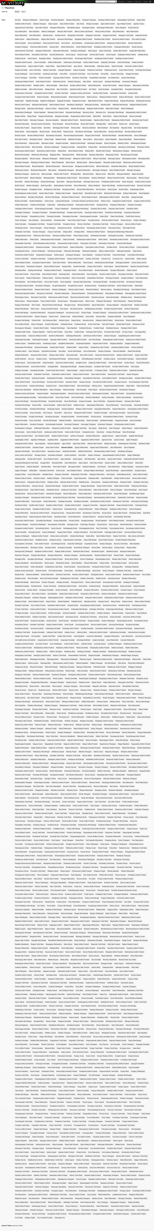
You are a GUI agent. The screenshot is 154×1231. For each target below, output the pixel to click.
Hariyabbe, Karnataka (55, 401)
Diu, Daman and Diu (76, 309)
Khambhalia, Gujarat (98, 551)
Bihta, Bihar (111, 174)
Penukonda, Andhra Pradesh (72, 863)
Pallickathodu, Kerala (80, 817)
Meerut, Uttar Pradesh (53, 702)
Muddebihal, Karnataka (41, 721)
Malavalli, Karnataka (36, 667)
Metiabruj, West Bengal (35, 705)
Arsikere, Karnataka (45, 78)
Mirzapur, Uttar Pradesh (40, 709)
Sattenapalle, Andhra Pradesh (118, 994)
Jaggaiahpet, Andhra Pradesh (69, 440)
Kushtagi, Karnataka (87, 628)
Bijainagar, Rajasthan (123, 174)
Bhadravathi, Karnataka (22, 155)
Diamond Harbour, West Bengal (52, 305)
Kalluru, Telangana (116, 490)
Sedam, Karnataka (50, 1002)
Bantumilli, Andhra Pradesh (69, 120)
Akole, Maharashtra (21, 35)
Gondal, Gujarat (129, 363)
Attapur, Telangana (124, 85)
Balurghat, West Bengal (73, 112)
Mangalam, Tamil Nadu (127, 678)
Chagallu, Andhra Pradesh (142, 201)
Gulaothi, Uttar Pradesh (22, 378)
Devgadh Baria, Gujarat (75, 286)
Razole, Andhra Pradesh (73, 952)
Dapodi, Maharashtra (121, 266)
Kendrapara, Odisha (37, 547)
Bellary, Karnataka (110, 143)
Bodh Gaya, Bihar (46, 185)
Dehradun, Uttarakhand (62, 278)
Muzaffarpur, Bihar (21, 740)
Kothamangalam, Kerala (55, 598)
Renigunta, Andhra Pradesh (114, 952)
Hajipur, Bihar (130, 386)
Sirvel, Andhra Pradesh (22, 1048)
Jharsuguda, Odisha (74, 467)
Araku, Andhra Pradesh (126, 70)
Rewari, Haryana (94, 956)
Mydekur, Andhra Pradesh (37, 740)
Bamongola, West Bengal (116, 112)
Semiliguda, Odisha (21, 1006)
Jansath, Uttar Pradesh (34, 459)
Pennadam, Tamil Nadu (104, 859)
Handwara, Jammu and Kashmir (25, 393)
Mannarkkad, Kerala (21, 686)
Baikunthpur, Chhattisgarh (75, 105)
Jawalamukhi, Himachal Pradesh (134, 459)
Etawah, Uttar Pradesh (123, 324)
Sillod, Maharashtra (72, 1037)
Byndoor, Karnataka (21, 201)
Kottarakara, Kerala (90, 601)
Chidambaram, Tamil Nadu (134, 236)
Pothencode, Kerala (42, 894)
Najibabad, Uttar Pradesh (23, 752)
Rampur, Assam (140, 936)
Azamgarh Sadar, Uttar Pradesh (25, 97)
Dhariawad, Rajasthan (78, 293)
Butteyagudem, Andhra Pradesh (109, 197)
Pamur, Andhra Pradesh (86, 821)
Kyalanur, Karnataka (38, 632)
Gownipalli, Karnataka (37, 370)
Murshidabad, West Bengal (35, 736)
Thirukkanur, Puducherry (57, 1106)
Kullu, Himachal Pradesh (56, 617)
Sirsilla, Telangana (128, 1044)
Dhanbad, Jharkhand (92, 289)
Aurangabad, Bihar (117, 89)
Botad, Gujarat (112, 189)
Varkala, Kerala (82, 1168)
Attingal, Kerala (50, 89)
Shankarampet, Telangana (23, 1017)
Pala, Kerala (62, 809)
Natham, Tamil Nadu (104, 771)
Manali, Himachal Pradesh (98, 671)
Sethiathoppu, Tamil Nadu (23, 1010)
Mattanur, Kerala (20, 698)
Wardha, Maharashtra (140, 1198)
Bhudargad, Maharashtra (38, 170)
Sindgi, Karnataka (144, 1037)
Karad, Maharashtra (74, 517)
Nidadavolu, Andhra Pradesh (24, 790)
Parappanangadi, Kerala (77, 836)
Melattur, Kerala (115, 702)
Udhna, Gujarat (117, 1141)
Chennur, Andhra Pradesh (133, 224)
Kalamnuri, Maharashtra (22, 486)
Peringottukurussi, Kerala (56, 867)
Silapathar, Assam (20, 1037)
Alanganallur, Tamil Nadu (75, 35)
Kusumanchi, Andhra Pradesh (105, 628)
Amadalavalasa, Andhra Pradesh (94, 43)
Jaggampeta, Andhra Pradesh (90, 440)
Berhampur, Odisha (143, 147)
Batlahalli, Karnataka (74, 139)
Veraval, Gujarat (81, 1179)
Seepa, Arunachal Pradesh (67, 1002)
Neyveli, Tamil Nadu (69, 786)
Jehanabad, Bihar (57, 463)
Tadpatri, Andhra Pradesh (126, 1079)
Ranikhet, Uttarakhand (22, 944)
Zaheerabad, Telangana (121, 1214)
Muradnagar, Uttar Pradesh (95, 732)
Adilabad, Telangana (39, 24)
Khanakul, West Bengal (38, 555)
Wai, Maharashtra (34, 1198)
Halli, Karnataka (81, 390)
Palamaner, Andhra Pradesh (24, 813)
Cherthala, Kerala (79, 228)
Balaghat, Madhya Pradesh (138, 105)
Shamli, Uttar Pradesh (114, 1013)
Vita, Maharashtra (20, 1194)
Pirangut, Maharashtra (68, 879)
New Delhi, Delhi (38, 786)
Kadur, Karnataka (66, 478)
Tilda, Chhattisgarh (21, 1117)
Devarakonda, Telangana (134, 282)
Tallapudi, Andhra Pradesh (75, 1083)
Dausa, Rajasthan (92, 274)
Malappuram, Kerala (21, 667)
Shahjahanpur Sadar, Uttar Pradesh (26, 1013)
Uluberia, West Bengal (134, 1144)
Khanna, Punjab (119, 555)
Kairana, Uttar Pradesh (139, 478)
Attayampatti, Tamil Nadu (141, 85)
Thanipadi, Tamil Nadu (57, 1102)
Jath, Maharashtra (89, 459)
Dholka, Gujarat (20, 301)
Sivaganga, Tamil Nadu (80, 1048)
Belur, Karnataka (37, 147)
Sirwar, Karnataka (37, 1048)
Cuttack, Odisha (130, 259)
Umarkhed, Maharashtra (53, 1148)
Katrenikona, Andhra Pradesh (24, 540)
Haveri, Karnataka (126, 405)
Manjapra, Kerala (84, 682)
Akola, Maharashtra (132, 31)
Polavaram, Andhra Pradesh (24, 886)
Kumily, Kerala (103, 617)
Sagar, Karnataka (48, 967)
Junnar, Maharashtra (34, 474)
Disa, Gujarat (64, 309)
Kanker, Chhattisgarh (101, 509)
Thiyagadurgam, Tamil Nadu (24, 1114)
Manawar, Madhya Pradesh (41, 675)
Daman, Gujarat (20, 266)
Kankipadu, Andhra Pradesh (118, 509)
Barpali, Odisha (56, 132)
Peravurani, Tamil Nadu (22, 867)
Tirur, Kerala (67, 1125)
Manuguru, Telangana (70, 686)
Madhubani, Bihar (69, 651)
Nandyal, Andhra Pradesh (40, 763)
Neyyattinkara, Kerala (85, 786)
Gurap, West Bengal (38, 382)
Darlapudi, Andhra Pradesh (52, 270)
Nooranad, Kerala (33, 798)
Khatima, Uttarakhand (21, 563)
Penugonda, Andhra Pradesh (52, 863)
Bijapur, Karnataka (137, 174)
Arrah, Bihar (33, 78)
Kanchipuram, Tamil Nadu (121, 501)
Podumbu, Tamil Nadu (111, 883)
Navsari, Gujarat (90, 775)
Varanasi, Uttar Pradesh (68, 1168)
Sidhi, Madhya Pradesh (80, 1033)
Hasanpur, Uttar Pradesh (132, 401)
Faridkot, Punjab (99, 328)
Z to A (23, 12)
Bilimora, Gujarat (144, 178)
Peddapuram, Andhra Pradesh (24, 859)
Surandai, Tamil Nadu (22, 1075)
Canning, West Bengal (62, 201)
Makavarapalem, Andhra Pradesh (63, 663)
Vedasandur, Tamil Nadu (57, 1171)
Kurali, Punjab (69, 625)
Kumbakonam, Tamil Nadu (88, 617)
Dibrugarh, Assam (69, 305)
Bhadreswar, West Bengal (40, 155)
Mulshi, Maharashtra (65, 728)
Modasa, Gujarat (86, 709)
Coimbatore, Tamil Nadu (102, 255)
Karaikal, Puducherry (89, 517)
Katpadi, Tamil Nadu (119, 536)
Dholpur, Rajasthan (32, 301)
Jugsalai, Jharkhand (127, 470)
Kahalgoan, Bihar (94, 478)
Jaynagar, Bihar (45, 463)
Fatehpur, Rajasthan (39, 332)
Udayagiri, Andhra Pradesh (48, 1141)
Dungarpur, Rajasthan (114, 316)
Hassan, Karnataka (49, 405)
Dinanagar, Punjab (126, 305)
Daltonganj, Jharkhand (122, 262)
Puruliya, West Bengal (64, 906)
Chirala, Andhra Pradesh (126, 247)
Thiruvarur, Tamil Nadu (114, 1110)
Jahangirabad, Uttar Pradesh (24, 443)
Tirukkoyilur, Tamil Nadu (62, 1121)
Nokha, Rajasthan (20, 798)
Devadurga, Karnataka (100, 282)
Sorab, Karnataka (39, 1060)
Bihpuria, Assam (101, 174)
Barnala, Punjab (45, 132)
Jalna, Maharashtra (116, 447)
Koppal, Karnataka (139, 586)
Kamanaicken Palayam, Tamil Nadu (64, 497)
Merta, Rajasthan (20, 705)
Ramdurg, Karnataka (94, 933)
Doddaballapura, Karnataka (93, 309)
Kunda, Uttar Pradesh (21, 621)
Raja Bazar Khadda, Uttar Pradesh (108, 917)
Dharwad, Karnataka (112, 297)
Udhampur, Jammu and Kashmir (101, 1141)
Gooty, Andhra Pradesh (38, 366)
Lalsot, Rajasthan (79, 636)
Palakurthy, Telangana (142, 809)
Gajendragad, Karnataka (22, 340)
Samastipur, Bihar (51, 975)
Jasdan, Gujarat (77, 459)
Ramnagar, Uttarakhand (83, 936)
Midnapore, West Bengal (118, 705)
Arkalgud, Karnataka (132, 74)
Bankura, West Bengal (120, 116)
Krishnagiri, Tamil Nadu (97, 609)
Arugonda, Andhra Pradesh (61, 78)
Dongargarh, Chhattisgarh (56, 313)
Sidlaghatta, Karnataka (109, 1033)
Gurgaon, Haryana (85, 382)
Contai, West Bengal (119, 255)
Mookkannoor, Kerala (92, 713)
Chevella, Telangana (39, 232)
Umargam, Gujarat (38, 1148)
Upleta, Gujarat (51, 1152)
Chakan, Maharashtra (21, 205)
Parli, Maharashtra (137, 840)
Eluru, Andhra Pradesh (22, 324)
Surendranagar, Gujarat (64, 1075)
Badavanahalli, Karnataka (59, 97)
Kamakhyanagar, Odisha (137, 494)
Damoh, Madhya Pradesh (52, 266)
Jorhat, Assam (60, 470)
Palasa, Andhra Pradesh (102, 813)
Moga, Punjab (97, 709)
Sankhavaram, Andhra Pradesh (95, 983)
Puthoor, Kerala (114, 906)
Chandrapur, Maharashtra (132, 212)
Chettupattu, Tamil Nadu (22, 232)
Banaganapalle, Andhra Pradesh (136, 112)
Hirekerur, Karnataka (21, 413)
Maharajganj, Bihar (52, 659)
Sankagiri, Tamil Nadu (22, 983)
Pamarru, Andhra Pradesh (52, 821)
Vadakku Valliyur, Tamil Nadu (54, 1160)
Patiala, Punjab (102, 848)
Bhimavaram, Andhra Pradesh (132, 162)
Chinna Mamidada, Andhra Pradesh (44, 243)
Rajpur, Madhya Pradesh (35, 929)
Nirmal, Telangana (84, 794)
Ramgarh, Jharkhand (21, 936)
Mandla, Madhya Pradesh (23, 678)
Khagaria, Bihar (131, 547)
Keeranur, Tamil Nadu (121, 544)
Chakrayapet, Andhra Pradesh (85, 205)
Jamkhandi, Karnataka (69, 451)
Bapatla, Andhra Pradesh (102, 120)
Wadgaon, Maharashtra (136, 1194)
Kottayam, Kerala (103, 601)
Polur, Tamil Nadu (55, 886)
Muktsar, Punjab (97, 725)
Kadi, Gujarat (111, 474)
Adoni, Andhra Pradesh (67, 24)
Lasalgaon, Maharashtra (111, 636)
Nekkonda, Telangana (130, 779)
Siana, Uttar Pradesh (21, 1033)
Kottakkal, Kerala (77, 601)
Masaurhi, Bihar (37, 694)
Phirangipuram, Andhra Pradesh (25, 875)
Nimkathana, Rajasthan (131, 790)
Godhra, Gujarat (20, 363)
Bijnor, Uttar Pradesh (21, 178)
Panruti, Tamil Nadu (39, 832)
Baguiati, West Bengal (127, 101)
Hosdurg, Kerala (96, 417)
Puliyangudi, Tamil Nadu (22, 902)
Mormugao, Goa (64, 717)
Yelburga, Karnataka (21, 1210)
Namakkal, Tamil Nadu (57, 755)
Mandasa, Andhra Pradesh (97, 675)
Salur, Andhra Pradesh (127, 971)
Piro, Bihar (92, 879)
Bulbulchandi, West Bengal (112, 193)
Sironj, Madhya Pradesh (76, 1044)
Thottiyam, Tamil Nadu (73, 1114)
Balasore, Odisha (51, 108)
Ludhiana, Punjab (86, 644)
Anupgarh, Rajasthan (64, 70)
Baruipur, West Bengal (116, 132)
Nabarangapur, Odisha (106, 740)
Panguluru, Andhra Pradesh (116, 829)
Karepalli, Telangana (21, 524)
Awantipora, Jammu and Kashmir (80, 93)
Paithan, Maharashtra (140, 806)
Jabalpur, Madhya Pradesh (60, 436)
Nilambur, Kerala (72, 790)
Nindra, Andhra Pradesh (22, 794)
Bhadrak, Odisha (136, 151)
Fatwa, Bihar (68, 332)
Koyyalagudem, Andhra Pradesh (90, 605)
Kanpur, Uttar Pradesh (120, 513)
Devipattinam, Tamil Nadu (106, 286)
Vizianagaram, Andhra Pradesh (37, 1194)
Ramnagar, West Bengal (100, 936)
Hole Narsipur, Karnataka (117, 413)
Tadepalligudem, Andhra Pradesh (45, 1079)
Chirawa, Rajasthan (142, 247)
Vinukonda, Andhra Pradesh (23, 1191)
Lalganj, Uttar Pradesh (22, 636)
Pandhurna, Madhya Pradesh (42, 829)
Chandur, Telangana (21, 216)
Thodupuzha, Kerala (41, 1114)
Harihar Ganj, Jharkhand (123, 397)
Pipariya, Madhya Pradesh (23, 879)
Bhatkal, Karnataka (65, 159)
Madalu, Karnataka (82, 648)
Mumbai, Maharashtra (111, 728)
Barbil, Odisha (112, 124)
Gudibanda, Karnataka (136, 370)
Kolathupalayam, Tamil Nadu (69, 578)
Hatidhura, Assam (79, 405)
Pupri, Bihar (127, 902)
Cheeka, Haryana (126, 220)
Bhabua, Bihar (89, 151)
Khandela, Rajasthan (86, 555)
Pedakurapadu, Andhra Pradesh (25, 856)
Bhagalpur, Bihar (55, 155)
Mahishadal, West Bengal (122, 659)
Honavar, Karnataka (133, 413)
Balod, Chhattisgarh (127, 108)
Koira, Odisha (146, 574)
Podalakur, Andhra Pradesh (76, 883)
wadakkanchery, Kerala (120, 1194)
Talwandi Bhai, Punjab (22, 1087)
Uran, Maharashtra (94, 1152)
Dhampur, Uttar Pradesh (42, 289)
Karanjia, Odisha (74, 521)
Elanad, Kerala (119, 320)
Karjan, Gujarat (113, 524)
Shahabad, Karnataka (80, 1010)
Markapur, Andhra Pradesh (117, 690)
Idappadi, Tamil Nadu (80, 428)
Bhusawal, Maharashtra (83, 170)
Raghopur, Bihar (113, 909)
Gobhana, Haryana (73, 359)
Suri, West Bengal (94, 1075)
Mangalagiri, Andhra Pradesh (108, 678)
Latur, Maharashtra (127, 636)
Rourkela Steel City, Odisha (127, 960)
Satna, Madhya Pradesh (90, 994)
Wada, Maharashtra (104, 1194)
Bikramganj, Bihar (49, 178)
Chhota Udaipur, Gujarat (80, 236)
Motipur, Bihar (130, 717)
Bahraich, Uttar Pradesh (22, 105)
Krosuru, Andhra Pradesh (38, 613)
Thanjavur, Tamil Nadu (73, 1102)
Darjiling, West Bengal (35, 270)
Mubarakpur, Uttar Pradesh (23, 721)
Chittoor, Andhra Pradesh (107, 251)
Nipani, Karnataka (37, 794)
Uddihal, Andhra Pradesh (67, 1141)
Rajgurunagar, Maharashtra (90, 925)
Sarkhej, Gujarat (52, 990)
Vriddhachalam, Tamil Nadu (58, 1194)
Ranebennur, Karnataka (95, 940)
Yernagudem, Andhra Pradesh (56, 1214)
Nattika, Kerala (132, 771)
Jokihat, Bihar (33, 470)
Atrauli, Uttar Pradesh (109, 85)
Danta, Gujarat (108, 266)
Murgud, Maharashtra (144, 732)
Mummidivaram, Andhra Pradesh (130, 728)
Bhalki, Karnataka (81, 155)
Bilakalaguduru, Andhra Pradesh (67, 178)
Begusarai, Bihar (34, 143)
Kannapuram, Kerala (57, 513)
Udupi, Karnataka (57, 1144)
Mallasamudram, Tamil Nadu (54, 671)
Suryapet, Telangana (108, 1075)
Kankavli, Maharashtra (86, 509)
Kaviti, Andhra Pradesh (42, 544)
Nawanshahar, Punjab (21, 779)
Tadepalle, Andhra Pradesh (24, 1079)
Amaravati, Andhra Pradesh (38, 47)
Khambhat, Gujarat (112, 551)
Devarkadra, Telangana (43, 286)
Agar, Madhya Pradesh (124, 24)
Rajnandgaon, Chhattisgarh (140, 925)
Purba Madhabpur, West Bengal (25, 906)
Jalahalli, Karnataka (110, 443)
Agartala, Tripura (138, 24)
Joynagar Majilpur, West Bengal (94, 470)
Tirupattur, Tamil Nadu (22, 1125)
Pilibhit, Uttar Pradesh (106, 875)
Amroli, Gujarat (111, 55)
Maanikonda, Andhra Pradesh (133, 644)
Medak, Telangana (108, 698)
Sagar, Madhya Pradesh (62, 967)
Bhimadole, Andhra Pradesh (112, 162)
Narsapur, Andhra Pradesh (118, 767)
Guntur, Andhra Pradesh (22, 382)
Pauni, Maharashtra (21, 852)
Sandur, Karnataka (40, 979)
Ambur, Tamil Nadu (105, 51)
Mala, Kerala (122, 663)
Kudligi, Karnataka (117, 613)
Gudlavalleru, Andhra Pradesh (61, 374)
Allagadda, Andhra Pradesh (83, 39)
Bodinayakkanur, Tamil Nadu (63, 185)
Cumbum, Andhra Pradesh (75, 259)
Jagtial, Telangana (131, 440)
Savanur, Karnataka (87, 998)
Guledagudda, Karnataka (54, 378)
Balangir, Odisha (20, 108)
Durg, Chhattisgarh (129, 316)
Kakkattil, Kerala (84, 482)
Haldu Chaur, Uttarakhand (23, 390)
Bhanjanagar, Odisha (112, 155)
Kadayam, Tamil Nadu (62, 474)
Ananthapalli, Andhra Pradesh (104, 58)
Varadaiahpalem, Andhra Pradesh (35, 1168)
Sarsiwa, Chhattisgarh (92, 990)
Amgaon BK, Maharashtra (137, 51)
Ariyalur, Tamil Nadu (117, 74)
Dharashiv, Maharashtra (62, 293)
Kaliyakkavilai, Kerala (21, 490)
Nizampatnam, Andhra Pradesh (119, 794)
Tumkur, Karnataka (38, 1137)
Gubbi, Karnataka (72, 370)
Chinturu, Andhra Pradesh (60, 247)
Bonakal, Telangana (21, 189)
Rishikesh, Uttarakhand (121, 956)
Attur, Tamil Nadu (62, 89)
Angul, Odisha (50, 66)
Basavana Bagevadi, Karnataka (73, 135)
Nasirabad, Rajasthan (88, 771)
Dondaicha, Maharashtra (38, 313)
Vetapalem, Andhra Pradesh (97, 1179)
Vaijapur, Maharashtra (141, 1160)
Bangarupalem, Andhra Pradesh (81, 116)
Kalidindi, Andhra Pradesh (70, 486)
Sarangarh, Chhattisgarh (92, 987)
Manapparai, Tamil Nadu (22, 675)
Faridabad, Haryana (85, 328)
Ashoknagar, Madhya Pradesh (24, 81)
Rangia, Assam (126, 940)
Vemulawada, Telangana (110, 1175)
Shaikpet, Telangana (80, 1013)
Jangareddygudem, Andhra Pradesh (114, 455)
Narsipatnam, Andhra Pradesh (24, 771)
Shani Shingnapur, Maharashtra (133, 1013)
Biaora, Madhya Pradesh (117, 170)
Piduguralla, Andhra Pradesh (60, 875)
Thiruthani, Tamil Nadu (38, 1110)
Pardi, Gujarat (56, 840)
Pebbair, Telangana (117, 852)
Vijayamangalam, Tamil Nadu (89, 1183)
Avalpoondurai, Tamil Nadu (23, 93)
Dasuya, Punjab (35, 274)
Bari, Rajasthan (114, 128)
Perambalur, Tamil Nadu (106, 863)
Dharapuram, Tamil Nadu (45, 293)
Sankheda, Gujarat (113, 983)
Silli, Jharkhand (59, 1037)
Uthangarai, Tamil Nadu (75, 1156)
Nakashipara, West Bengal (41, 752)
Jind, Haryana (102, 467)
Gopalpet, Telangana (85, 366)
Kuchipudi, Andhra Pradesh (86, 613)
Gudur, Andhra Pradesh (98, 374)
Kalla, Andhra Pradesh (37, 490)
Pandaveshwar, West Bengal (87, 825)
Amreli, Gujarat (70, 55)
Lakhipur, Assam (70, 632)
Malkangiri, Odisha (21, 671)
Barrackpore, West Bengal (84, 132)
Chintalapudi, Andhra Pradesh (24, 247)
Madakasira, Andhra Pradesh (65, 648)
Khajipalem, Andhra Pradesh (44, 551)
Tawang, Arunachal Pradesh (134, 1091)
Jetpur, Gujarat (83, 463)
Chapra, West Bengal (117, 216)
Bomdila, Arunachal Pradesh (126, 185)
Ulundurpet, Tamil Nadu (22, 1148)
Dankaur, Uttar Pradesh (94, 266)
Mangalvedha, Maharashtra (39, 682)
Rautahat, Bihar (54, 948)
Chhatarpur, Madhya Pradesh (96, 232)
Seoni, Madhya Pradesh (88, 1006)
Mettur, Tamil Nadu (85, 705)
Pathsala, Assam (91, 848)
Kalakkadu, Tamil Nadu (141, 482)
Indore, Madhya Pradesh (34, 432)
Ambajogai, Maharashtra (122, 47)
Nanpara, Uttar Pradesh (74, 763)
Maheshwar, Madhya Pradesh (103, 659)
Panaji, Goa (133, 821)
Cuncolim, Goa (105, 259)
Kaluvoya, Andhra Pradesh (35, 494)
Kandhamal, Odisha (21, 505)
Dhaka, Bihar (139, 286)
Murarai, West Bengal (113, 732)
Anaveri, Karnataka (40, 62)
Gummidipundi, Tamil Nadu (91, 378)
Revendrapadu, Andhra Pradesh (60, 956)
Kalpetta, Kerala (20, 494)
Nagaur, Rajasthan (123, 744)
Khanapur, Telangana (71, 555)
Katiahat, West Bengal (77, 536)
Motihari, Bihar (105, 717)
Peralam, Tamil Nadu (90, 863)
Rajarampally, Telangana (118, 921)
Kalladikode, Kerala (53, 490)
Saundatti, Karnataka (54, 998)
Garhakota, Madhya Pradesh (120, 347)
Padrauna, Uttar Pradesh (109, 806)
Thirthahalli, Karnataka (22, 1106)
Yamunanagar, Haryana (39, 1206)
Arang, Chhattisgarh (21, 74)
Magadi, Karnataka (94, 655)
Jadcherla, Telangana (77, 436)
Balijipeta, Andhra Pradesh (95, 108)
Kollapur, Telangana (48, 582)
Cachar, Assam (49, 201)
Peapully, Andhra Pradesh (100, 852)
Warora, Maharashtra (21, 1202)
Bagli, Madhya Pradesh (95, 101)
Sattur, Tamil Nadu (136, 994)
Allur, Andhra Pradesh (139, 39)
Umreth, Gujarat (83, 1148)
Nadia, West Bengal (122, 740)
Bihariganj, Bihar (76, 174)
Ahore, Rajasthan (121, 28)
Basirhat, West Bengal (109, 135)
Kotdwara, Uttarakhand (109, 594)
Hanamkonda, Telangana (127, 390)
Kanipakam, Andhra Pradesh (41, 509)
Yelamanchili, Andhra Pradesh (120, 1206)
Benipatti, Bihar (81, 147)
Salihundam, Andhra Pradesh (67, 971)
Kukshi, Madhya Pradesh (22, 617)
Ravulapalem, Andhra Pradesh (85, 948)
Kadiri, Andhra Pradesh (140, 474)
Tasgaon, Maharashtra (98, 1091)
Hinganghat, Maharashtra (102, 409)
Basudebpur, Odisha (36, 139)
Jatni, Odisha (101, 459)
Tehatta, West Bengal (21, 1094)
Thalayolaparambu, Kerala (109, 1098)
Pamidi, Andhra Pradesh (69, 821)
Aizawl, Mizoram (133, 28)
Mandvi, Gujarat (58, 678)
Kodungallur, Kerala (97, 574)
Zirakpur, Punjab (30, 1218)
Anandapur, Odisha (45, 58)
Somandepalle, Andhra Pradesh (116, 1052)
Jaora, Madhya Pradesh (51, 459)
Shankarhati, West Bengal (42, 1017)
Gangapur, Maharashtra (132, 343)
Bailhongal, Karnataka (92, 105)
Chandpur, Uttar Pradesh (74, 212)
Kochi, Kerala (97, 571)
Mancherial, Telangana (59, 675)
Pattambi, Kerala (124, 848)
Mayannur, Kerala (75, 698)
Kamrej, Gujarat (36, 501)
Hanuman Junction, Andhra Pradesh (79, 393)
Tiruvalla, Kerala (93, 1125)
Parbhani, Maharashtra (142, 836)
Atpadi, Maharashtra (94, 85)
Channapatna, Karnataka (70, 216)
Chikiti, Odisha (34, 239)
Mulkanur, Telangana (36, 728)
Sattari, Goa (103, 994)
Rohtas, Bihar (64, 960)
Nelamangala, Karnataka (42, 782)
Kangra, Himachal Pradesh (125, 505)
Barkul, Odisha (19, 132)
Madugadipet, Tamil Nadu (23, 655)
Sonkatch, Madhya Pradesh (23, 1060)
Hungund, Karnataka (121, 420)
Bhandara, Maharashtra (96, 155)
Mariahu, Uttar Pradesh (59, 690)
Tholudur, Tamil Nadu (57, 1114)
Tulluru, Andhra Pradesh (136, 1133)
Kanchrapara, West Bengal (139, 501)
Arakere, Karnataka (79, 70)
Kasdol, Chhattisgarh (48, 532)
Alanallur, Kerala (60, 35)
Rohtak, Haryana (53, 960)
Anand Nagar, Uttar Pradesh (83, 58)
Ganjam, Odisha (83, 347)
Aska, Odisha (87, 81)
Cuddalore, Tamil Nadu (38, 259)
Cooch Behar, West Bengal (135, 255)
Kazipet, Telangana (106, 544)
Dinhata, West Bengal (21, 309)
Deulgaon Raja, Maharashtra (82, 282)
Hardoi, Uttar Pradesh (62, 397)
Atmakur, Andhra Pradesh (78, 85)
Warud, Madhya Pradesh (38, 1202)
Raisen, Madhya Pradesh (70, 917)
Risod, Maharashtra (137, 956)
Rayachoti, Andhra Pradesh (116, 948)
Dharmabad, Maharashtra (95, 293)
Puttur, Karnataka (143, 906)
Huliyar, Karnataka (92, 420)
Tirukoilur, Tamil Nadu (79, 1121)
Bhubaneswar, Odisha (22, 170)
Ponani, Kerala (67, 886)
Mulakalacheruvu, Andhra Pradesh (131, 725)
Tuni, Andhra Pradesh (84, 1137)
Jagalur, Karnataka (121, 436)
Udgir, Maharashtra (83, 1141)
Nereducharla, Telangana (23, 786)
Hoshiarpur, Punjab (131, 417)
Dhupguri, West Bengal (22, 305)
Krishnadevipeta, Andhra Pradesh (58, 609)
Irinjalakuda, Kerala (88, 432)
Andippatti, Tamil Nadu (108, 62)
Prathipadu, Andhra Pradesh (139, 894)
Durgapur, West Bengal (22, 320)
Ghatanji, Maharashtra (22, 355)
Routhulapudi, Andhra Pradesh (24, 963)
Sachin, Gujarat (118, 963)
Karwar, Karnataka (20, 532)
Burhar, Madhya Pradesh (89, 197)
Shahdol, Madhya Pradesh (129, 1010)
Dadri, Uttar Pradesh (59, 262)
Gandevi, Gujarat (20, 343)
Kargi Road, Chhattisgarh (38, 524)
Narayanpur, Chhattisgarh (41, 767)
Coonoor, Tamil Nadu (21, 259)
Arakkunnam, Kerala (110, 70)
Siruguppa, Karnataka (142, 1044)
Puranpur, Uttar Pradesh (141, 902)
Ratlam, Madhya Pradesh (130, 944)
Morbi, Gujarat (137, 713)
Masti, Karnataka (68, 694)
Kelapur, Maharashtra (21, 547)
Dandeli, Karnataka (79, 266)
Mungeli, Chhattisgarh (64, 732)
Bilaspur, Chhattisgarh (98, 178)
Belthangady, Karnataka (138, 143)
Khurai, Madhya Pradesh (119, 563)
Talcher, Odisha (141, 1079)
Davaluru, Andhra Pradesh (108, 274)
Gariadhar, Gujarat (20, 351)
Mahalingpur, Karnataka (37, 659)
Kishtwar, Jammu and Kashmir (24, 571)
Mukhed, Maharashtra (54, 725)
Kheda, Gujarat (49, 563)
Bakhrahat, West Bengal (120, 105)
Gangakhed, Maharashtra (66, 343)
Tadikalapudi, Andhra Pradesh (67, 1079)
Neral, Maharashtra (142, 782)
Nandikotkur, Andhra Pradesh (95, 759)
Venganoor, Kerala (144, 1175)
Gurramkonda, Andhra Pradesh (102, 382)
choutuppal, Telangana (73, 255)
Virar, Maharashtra (71, 1191)
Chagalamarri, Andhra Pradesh (122, 201)
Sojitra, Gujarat (65, 1052)
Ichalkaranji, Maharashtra (42, 428)
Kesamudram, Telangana (82, 547)
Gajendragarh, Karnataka (40, 340)
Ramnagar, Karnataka (67, 936)
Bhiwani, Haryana (67, 166)
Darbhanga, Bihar (20, 270)
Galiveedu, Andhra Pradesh (78, 340)
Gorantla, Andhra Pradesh (120, 366)
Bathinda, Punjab (61, 139)
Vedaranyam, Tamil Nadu (40, 1171)
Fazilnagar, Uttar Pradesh (94, 332)
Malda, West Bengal (51, 667)
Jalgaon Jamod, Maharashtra (99, 447)
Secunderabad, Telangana (34, 1002)
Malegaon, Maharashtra (83, 667)
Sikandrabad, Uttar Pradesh (126, 1033)
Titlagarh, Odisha (55, 1129)
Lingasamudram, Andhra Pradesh (48, 640)
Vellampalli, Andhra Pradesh (58, 1175)
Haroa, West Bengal (70, 401)
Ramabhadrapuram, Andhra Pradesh (112, 929)
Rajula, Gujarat (77, 929)
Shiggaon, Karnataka (64, 1021)
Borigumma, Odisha (68, 189)
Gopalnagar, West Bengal (68, 366)
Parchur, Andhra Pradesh (41, 840)
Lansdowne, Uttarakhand (94, 636)
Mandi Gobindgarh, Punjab (132, 675)
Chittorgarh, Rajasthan (123, 251)
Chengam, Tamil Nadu (54, 224)
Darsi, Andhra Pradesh (86, 270)
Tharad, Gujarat (87, 1102)
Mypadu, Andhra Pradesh (76, 740)
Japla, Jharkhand (66, 459)
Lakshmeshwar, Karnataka (118, 632)
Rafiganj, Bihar (100, 909)
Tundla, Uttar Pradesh (68, 1137)
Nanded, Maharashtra (22, 759)
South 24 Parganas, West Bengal (68, 1060)
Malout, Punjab (70, 671)
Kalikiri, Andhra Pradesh (121, 486)
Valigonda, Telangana (65, 1164)
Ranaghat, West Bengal (39, 940)
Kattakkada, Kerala (41, 540)
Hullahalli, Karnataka (106, 420)
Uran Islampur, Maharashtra (110, 1152)
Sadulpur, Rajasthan (21, 967)
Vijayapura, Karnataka (107, 1183)
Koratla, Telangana (61, 590)
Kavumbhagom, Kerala (58, 544)
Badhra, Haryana (92, 97)
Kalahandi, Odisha (125, 482)
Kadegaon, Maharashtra (97, 474)
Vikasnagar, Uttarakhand (58, 1187)
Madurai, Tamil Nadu (59, 655)
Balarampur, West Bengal (35, 108)
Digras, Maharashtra (98, 305)
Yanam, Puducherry (72, 1206)
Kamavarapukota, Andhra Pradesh (105, 497)
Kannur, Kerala (106, 513)
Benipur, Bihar (93, 147)
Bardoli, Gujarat (134, 124)
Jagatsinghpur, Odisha (22, 440)
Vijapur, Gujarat (73, 1183)
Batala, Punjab (49, 139)
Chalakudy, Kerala (102, 205)
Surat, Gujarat (35, 1075)
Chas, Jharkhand (33, 220)
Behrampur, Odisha (48, 143)
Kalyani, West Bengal (120, 494)
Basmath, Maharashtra (125, 135)
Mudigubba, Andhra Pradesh (104, 721)
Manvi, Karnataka (85, 686)
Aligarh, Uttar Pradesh (48, 39)
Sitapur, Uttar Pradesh (64, 1048)
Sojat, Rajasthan (54, 1052)
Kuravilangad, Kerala (82, 625)
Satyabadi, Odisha (20, 998)
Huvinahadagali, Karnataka (54, 424)
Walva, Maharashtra (67, 1198)
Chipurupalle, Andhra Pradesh (94, 247)
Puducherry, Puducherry (42, 898)
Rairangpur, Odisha (54, 917)
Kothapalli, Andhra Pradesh (93, 598)
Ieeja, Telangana (114, 428)
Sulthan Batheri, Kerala (119, 1067)
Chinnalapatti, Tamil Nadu (23, 243)
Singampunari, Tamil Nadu (58, 1040)
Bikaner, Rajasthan (35, 178)
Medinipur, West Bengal (22, 702)
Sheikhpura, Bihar (102, 1017)
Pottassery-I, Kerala (57, 894)
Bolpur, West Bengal (108, 185)
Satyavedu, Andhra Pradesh (37, 998)
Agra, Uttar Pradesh (41, 28)
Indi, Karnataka (19, 432)
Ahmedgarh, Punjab (88, 28)
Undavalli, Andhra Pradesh (133, 1148)
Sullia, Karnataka (67, 1067)
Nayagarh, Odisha (50, 779)
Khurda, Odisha (133, 563)
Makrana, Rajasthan (82, 663)
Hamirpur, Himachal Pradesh (108, 390)
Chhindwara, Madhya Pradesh (62, 236)
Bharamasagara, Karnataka (129, 155)
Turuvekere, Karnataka (119, 1137)
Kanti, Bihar (146, 513)
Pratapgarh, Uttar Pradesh (104, 894)
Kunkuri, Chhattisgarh (108, 621)
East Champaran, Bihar (50, 320)
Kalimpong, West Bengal (139, 486)
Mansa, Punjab (45, 686)
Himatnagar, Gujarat (53, 409)
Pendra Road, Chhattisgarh (86, 859)
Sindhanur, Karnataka (21, 1040)
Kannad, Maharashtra (21, 513)
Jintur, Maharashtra (114, 467)
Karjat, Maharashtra (126, 524)
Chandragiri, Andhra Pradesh (94, 212)
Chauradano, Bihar (59, 220)
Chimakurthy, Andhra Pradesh (119, 239)
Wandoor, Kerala (97, 1198)
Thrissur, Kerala (104, 1114)
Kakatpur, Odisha (53, 482)
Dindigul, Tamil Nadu (141, 305)
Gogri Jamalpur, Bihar (34, 363)
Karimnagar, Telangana (88, 524)
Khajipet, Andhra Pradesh (63, 551)
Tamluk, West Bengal (54, 1087)
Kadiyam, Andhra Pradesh (23, 478)
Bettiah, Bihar (62, 151)
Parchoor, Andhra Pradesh (23, 840)
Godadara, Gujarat (109, 359)
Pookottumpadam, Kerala (76, 890)
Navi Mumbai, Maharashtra (74, 775)
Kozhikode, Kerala (124, 605)
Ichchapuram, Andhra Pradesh (61, 428)
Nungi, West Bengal (87, 798)
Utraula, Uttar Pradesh (123, 1156)
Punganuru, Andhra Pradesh (91, 902)
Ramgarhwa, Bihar (35, 936)
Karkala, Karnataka (140, 524)
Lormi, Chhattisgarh (56, 644)
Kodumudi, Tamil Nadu (63, 574)
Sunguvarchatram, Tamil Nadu (108, 1071)
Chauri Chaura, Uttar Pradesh (77, 220)
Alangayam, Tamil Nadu (93, 35)
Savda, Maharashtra (116, 998)
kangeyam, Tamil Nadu (107, 505)
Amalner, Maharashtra (135, 43)
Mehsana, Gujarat (102, 702)
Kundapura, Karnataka (37, 621)
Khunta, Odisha (104, 563)
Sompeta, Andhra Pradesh (23, 1056)
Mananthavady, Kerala (134, 671)
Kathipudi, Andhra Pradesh (40, 536)
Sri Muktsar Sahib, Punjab (129, 1060)
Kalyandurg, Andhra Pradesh (103, 494)
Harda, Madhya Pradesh (45, 397)
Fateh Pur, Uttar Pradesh (54, 332)
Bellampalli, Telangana (95, 143)
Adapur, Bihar (141, 20)
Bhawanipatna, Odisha (129, 159)
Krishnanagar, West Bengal (114, 609)
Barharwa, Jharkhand (89, 128)
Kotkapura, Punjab (20, 601)
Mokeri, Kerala (61, 713)
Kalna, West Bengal (130, 490)
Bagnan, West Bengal (111, 101)
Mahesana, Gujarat (85, 659)
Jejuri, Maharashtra (70, 463)
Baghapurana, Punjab (79, 101)
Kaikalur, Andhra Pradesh (122, 478)
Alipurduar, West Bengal (65, 39)
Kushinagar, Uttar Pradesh (71, 628)
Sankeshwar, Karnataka (76, 983)
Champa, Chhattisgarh (62, 209)
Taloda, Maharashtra (128, 1083)
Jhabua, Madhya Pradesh (125, 463)
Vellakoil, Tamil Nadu (40, 1175)
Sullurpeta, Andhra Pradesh (83, 1067)
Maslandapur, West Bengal (52, 694)
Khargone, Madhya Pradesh (54, 559)
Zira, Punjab (19, 1218)
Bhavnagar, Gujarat (114, 159)
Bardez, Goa (123, 124)
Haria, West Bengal (78, 397)
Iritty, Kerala (100, 432)
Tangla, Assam (92, 1087)
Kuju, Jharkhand (142, 613)
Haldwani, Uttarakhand (40, 390)
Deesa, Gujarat (19, 278)
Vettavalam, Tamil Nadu (115, 1179)
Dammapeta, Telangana (34, 266)
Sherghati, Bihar (39, 1021)
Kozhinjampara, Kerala (139, 605)
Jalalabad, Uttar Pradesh (22, 447)
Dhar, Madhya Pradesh (139, 289)
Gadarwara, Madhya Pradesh (37, 336)
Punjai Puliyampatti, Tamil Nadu (112, 902)
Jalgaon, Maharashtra (81, 447)
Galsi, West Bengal (95, 340)
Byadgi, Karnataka (137, 197)
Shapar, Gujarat (74, 1017)
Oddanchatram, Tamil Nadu (23, 802)
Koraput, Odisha (32, 590)
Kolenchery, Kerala (114, 578)
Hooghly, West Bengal (36, 417)
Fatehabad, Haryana (112, 328)
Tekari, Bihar (34, 1094)
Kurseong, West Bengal (116, 625)
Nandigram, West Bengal (76, 759)
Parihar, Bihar (79, 840)
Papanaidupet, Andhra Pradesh (93, 832)
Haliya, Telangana (55, 390)
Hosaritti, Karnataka (83, 417)
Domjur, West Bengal (21, 313)
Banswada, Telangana (37, 120)
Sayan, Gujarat (19, 1002)
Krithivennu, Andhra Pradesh (134, 609)
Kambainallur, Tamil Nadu (126, 497)
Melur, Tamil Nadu (128, 702)
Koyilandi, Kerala (73, 605)
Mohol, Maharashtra (37, 713)
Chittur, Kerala (137, 251)
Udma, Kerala (128, 1141)
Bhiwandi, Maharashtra (53, 166)
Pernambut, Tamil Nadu (124, 867)
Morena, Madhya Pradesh (23, 717)
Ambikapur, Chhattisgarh (78, 51)
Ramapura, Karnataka (61, 933)
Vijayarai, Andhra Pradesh (124, 1183)
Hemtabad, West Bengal (37, 409)
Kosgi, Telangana (139, 590)
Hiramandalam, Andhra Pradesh (138, 409)
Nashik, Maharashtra (56, 771)
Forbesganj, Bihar (140, 332)
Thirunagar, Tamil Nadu (94, 1106)
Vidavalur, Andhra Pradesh (23, 1183)
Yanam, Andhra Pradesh (55, 1206)
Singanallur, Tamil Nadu (76, 1040)
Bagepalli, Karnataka (63, 101)
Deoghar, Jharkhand (127, 278)
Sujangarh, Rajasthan (137, 1064)
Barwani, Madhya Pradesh (36, 135)
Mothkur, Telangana (92, 717)
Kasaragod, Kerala (34, 532)
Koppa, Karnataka (125, 586)
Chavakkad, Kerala (93, 220)
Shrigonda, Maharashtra (106, 1029)
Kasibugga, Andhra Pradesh (113, 532)
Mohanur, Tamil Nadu (21, 713)
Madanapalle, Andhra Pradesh (99, 648)
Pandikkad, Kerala (58, 829)
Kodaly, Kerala (19, 574)
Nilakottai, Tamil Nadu (58, 790)
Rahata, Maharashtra (142, 909)
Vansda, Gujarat (142, 1164)
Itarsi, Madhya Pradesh (42, 436)
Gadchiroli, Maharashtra (56, 336)
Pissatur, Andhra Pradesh (105, 879)
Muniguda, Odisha (79, 732)
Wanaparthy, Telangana (82, 1198)
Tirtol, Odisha (105, 1117)
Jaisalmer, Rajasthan (53, 443)
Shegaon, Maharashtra (88, 1017)
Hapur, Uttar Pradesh (117, 393)
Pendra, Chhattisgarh (69, 859)
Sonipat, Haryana (133, 1056)
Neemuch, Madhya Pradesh (112, 779)
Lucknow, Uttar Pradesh (71, 644)
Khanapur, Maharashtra (55, 555)
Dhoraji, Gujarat (63, 301)
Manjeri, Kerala (96, 682)
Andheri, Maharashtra (54, 62)
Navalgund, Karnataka (57, 775)
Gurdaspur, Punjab (71, 382)
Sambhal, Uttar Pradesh (121, 975)
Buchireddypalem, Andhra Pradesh (26, 193)
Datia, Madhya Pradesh (49, 274)
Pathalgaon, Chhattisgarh (119, 844)
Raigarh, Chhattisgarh (96, 913)
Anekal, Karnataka (137, 62)
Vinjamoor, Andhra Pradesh (128, 1187)
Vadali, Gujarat (69, 1160)
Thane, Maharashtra (41, 1102)
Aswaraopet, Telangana (129, 81)
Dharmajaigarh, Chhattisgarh (114, 293)
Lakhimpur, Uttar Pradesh (54, 632)
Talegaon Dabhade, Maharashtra (25, 1083)
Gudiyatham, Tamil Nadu (42, 374)
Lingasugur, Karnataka (67, 640)
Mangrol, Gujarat (71, 682)
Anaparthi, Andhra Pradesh (23, 62)
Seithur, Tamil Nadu (140, 1002)
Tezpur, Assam (142, 1094)
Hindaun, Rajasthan (68, 409)
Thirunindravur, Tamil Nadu (112, 1106)
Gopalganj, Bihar (53, 366)
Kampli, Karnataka (141, 497)
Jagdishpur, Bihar (53, 440)
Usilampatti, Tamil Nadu (38, 1156)
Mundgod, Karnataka (36, 732)
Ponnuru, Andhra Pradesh (40, 890)
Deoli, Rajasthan (20, 282)
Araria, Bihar (63, 74)
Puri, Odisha (41, 906)
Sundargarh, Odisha (48, 1071)
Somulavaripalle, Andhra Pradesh (44, 1056)
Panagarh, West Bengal (120, 821)
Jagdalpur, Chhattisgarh (38, 440)
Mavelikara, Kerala (62, 698)
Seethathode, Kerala (107, 1002)
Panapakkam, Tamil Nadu (23, 825)
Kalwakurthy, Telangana (53, 494)
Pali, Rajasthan (132, 813)
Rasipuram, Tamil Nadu (98, 944)
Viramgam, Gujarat (57, 1191)
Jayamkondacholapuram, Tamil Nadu (26, 463)
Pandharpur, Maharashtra (23, 829)
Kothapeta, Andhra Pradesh (134, 598)
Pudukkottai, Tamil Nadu (59, 898)
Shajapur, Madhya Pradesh (97, 1013)
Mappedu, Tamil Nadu (100, 686)
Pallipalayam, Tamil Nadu (97, 817)
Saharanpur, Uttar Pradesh (81, 967)
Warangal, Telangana (125, 1198)
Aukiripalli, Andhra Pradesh (78, 89)
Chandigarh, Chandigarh (22, 212)
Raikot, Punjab (134, 913)
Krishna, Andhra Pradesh (38, 609)
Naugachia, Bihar (145, 771)
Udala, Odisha (33, 1141)
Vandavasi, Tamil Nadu (110, 1164)
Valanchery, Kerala (21, 1164)
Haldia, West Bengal (143, 386)
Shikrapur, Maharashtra (132, 1021)
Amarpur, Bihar (54, 47)
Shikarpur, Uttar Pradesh (80, 1021)
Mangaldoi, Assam (142, 678)
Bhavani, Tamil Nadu (99, 159)
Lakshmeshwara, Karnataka (136, 632)
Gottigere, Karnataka (21, 370)
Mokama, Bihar (50, 713)
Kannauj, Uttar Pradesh (73, 513)
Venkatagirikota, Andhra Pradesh (45, 1179)
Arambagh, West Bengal (143, 70)
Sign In (146, 2)
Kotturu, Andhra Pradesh (142, 601)
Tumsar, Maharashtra (52, 1137)
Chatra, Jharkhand (46, 220)
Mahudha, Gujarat (20, 663)
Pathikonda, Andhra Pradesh (75, 848)
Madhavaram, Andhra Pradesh (24, 651)
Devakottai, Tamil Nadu (117, 282)
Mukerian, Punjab (40, 725)
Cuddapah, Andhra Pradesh (56, 259)
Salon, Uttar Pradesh (96, 971)
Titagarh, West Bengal (40, 1129)
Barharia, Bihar (75, 128)
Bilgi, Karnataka (131, 178)
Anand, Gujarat (32, 58)
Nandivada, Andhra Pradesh (115, 759)
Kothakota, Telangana (39, 598)
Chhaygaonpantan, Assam (23, 236)
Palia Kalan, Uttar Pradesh (23, 817)
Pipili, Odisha (38, 879)
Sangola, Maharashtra (119, 979)
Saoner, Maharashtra (39, 987)
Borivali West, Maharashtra (85, 189)
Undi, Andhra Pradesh (22, 1152)
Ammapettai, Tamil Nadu (39, 55)
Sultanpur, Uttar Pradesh (102, 1067)
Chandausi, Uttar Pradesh (116, 209)
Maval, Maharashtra (48, 698)
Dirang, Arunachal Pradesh (49, 309)
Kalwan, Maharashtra (69, 494)
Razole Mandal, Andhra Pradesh (93, 952)
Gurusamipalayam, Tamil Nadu (138, 382)
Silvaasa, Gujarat (86, 1037)
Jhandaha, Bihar (46, 467)
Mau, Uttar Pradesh (33, 698)
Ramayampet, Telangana (78, 933)
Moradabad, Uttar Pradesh (109, 713)
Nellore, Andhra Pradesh (79, 782)
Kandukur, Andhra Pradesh (54, 505)
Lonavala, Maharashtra (128, 640)
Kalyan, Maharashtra (85, 494)
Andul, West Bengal (124, 62)
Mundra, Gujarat (51, 732)
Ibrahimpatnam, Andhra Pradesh (125, 424)
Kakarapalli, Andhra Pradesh (36, 482)
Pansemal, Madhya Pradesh (56, 832)
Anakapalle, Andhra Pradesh (127, 55)
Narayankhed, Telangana (23, 767)
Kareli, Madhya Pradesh (116, 521)
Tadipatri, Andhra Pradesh (107, 1079)
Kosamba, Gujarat (126, 590)
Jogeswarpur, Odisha (142, 467)
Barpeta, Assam (68, 132)
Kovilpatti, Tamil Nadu (22, 605)
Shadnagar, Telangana (65, 1010)
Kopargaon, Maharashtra (110, 586)
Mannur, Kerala (34, 686)
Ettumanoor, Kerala (138, 324)
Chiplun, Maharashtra (76, 247)
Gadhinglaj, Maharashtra (73, 336)
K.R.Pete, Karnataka (54, 613)
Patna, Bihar (113, 848)
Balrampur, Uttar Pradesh (56, 112)
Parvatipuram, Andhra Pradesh (34, 844)
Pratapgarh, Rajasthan (121, 894)
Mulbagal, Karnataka (21, 728)
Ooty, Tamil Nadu (100, 802)
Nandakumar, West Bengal (102, 755)
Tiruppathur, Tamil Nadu (39, 1125)
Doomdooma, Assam (72, 313)
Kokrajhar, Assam (20, 578)
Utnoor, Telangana (108, 1156)
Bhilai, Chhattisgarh (58, 162)
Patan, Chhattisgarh (92, 844)
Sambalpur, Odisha (85, 975)
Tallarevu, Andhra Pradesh (94, 1083)
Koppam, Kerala (20, 590)
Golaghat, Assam (81, 363)
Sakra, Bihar (135, 967)
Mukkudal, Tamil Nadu (83, 725)
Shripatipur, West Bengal (123, 1029)
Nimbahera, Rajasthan (115, 790)
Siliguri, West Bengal (46, 1037)
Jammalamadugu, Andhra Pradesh (105, 451)
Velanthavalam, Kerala (136, 1171)
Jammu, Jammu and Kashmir (24, 455)
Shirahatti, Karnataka (73, 1025)
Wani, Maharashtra (110, 1198)
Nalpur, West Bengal (41, 755)
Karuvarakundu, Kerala (117, 528)
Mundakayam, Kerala (21, 732)
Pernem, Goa (138, 867)
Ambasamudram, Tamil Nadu (24, 51)
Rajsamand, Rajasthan (64, 929)
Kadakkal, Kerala (47, 474)
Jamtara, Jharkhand (70, 455)
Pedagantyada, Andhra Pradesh (135, 852)
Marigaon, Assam (86, 690)
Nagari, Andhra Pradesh (90, 744)
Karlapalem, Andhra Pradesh (24, 528)
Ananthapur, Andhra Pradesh (124, 58)
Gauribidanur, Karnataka (48, 351)
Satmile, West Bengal (73, 994)
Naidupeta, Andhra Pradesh (111, 748)
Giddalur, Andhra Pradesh (125, 355)
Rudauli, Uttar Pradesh (43, 963)
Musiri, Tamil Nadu (52, 736)
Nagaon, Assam (38, 744)
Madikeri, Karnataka (135, 651)
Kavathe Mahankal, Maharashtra (125, 540)
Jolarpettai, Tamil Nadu (46, 470)
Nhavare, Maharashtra (101, 786)
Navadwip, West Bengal (40, 775)
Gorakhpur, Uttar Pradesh (102, 366)
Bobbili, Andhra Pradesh (143, 182)
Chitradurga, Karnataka (54, 251)
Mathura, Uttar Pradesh (123, 694)
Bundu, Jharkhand (20, 197)
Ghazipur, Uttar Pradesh (56, 355)
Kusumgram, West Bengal (124, 628)
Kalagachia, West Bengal (110, 482)
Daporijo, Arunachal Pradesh (139, 266)
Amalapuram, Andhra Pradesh (116, 43)
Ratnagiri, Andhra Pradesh (39, 948)
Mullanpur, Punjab (51, 728)
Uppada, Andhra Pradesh (66, 1152)
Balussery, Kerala (88, 112)
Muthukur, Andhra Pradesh (85, 736)
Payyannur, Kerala (72, 852)
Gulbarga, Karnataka (38, 378)
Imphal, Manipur (127, 428)
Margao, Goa (32, 690)
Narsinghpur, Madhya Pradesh (138, 767)
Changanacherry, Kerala (37, 216)
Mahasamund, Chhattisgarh (69, 659)
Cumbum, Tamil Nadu (92, 259)
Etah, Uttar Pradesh (108, 324)
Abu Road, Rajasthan (57, 20)
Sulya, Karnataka (134, 1067)
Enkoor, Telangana (37, 324)
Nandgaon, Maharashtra (38, 759)
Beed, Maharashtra (21, 143)
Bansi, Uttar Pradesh (21, 120)
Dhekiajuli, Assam (126, 297)
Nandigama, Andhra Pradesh (57, 759)
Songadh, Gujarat (120, 1056)
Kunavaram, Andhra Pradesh (132, 617)
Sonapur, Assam (79, 1056)
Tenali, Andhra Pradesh (100, 1094)
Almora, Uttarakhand (34, 43)
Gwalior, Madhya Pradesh (67, 386)
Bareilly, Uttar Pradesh (22, 128)
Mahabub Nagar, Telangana (129, 655)
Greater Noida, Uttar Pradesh (55, 370)
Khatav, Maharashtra (135, 559)
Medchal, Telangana (144, 698)
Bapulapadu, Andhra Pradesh (121, 120)
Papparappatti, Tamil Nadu (131, 832)
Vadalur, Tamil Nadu (82, 1160)
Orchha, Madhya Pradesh (130, 802)
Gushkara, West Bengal (36, 386)
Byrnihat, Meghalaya (36, 201)
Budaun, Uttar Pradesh (46, 193)
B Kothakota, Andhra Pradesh (111, 182)
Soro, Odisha (51, 1060)
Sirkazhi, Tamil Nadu (47, 1044)
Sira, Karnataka (34, 1044)
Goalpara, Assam (41, 359)
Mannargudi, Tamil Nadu (125, 682)
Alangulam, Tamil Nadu (126, 35)
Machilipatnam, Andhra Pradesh (44, 648)
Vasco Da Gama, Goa (113, 1168)
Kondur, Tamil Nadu (50, 586)
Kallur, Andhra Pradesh (101, 490)
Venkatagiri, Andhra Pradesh (24, 1179)
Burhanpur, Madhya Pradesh (71, 197)
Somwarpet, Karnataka (64, 1056)
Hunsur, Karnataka (135, 420)
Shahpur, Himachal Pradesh (48, 1013)
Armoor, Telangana (21, 78)
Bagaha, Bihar (19, 101)
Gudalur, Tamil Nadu (86, 370)
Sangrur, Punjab (133, 979)
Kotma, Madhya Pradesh (36, 601)
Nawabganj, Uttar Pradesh (105, 775)
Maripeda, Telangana (100, 690)
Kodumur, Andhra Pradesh (80, 574)
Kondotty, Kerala (36, 586)
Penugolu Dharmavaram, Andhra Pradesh (28, 863)
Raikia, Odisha (123, 913)
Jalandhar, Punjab (38, 447)
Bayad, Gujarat (98, 139)
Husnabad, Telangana (37, 424)
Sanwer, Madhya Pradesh (23, 987)
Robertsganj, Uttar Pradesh (23, 960)
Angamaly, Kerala (20, 66)
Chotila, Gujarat (59, 255)
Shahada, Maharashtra (97, 1010)
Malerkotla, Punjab (99, 667)
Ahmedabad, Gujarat (73, 28)
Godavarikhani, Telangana (125, 359)
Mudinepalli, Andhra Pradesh (125, 721)
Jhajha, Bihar (139, 463)
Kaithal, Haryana (20, 482)
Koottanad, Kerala (94, 586)
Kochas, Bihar (69, 571)
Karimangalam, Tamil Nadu (56, 524)
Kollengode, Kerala (77, 582)
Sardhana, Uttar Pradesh (22, 990)
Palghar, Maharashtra (119, 813)
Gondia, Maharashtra (142, 363)
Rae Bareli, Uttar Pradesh (86, 909)
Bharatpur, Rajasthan (21, 159)
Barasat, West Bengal (72, 124)
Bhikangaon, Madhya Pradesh (40, 162)
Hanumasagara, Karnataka (100, 393)
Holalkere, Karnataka (100, 413)
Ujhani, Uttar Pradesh (71, 1144)
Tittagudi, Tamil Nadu (69, 1129)
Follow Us (138, 2)
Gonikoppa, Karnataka (22, 366)
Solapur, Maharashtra (97, 1052)
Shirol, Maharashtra (88, 1025)
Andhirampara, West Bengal (72, 62)
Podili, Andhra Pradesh (95, 883)
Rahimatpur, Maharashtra (23, 913)
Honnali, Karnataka (21, 417)
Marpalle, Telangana (134, 690)
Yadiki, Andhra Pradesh (22, 1206)
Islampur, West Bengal (113, 432)
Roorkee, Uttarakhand (110, 960)
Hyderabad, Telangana (105, 424)
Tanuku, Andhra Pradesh (138, 1087)
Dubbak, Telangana (41, 316)
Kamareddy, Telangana (84, 497)
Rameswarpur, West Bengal (111, 933)
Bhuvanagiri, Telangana (100, 170)
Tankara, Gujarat (123, 1087)
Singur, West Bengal (134, 1040)
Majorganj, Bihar (46, 663)
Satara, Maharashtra (119, 990)
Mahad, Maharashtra (21, 659)
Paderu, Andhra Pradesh (80, 806)
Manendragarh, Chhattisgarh (88, 678)
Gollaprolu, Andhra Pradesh (97, 363)
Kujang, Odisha (130, 613)
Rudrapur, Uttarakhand (60, 963)
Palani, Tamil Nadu (61, 813)
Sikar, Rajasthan (142, 1033)
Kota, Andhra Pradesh (38, 594)
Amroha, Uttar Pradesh (97, 55)
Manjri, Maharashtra (109, 682)
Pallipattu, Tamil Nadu (114, 817)
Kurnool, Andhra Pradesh (99, 625)
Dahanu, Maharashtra (74, 262)
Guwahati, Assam (51, 386)
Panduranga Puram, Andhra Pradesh (93, 829)
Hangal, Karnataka (42, 393)
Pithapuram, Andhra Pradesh (24, 883)
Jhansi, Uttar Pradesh (59, 467)
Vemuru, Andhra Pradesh (128, 1175)
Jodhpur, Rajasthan (127, 467)
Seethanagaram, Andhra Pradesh (88, 1002)
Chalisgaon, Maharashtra (117, 205)
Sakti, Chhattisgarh (21, 971)
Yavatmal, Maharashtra (87, 1206)
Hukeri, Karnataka (78, 420)
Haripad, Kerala (138, 397)
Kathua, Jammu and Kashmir (59, 536)
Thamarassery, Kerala (142, 1098)
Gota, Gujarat (135, 366)
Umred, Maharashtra (69, 1148)
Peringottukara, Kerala (39, 867)
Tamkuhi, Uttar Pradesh (38, 1087)
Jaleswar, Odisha (67, 447)
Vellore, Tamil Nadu (76, 1175)
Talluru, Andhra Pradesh (112, 1083)
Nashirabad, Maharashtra (72, 771)
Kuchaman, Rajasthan (69, 613)
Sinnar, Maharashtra (21, 1044)
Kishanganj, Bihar (117, 567)
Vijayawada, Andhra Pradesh (24, 1187)
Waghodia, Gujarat (21, 1198)
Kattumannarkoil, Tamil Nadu (73, 540)
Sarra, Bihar (79, 990)
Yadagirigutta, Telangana (118, 1202)
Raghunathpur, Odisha (126, 909)
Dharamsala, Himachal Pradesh (25, 293)
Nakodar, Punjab (71, 752)
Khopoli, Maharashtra (91, 563)
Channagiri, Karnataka (53, 216)
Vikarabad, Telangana (42, 1187)
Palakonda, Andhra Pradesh (124, 809)
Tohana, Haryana (123, 1129)
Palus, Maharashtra (142, 817)
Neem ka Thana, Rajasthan (92, 779)
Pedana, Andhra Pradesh (45, 856)
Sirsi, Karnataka (115, 1044)
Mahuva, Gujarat (33, 663)
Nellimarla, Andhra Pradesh (60, 782)
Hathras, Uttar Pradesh (64, 405)
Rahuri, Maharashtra (39, 913)
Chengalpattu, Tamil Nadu (36, 224)
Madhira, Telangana (56, 651)
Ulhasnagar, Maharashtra (105, 1144)
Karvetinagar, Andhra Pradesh (135, 528)
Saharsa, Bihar (95, 967)
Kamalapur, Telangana (22, 497)
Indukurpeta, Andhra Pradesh (53, 432)
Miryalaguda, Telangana (22, 709)
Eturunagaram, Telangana (23, 328)
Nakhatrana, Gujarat (58, 752)
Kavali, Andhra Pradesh (106, 540)
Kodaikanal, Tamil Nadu (123, 571)
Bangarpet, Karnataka (62, 116)
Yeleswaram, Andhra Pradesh (54, 1210)
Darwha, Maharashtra (101, 270)
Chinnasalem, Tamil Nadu (107, 243)
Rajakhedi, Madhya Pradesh (24, 921)
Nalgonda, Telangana (112, 752)
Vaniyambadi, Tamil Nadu (127, 1164)
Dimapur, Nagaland (113, 305)
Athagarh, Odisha (38, 85)
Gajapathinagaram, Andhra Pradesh (129, 336)
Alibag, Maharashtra (32, 39)
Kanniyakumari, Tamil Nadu (91, 513)
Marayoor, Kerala (20, 690)
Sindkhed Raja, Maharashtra (39, 1040)
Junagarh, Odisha (20, 474)
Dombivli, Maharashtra (131, 309)
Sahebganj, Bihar (108, 967)
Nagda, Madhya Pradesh (39, 748)
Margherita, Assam (44, 690)
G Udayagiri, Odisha (101, 370)
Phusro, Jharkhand (43, 875)
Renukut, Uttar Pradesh (22, 956)
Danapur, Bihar (66, 266)
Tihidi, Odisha (145, 1114)
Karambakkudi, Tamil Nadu (122, 517)
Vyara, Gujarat (91, 1194)
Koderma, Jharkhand (32, 574)
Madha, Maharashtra (131, 648)
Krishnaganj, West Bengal (79, 609)
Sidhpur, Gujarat (94, 1033)
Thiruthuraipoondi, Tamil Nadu (57, 1110)
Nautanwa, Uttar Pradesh (23, 775)
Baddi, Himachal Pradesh (77, 97)
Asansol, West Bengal (128, 78)
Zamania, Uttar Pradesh (138, 1214)
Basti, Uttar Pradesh (21, 139)
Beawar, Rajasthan (139, 139)
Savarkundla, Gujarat (101, 998)
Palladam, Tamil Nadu (64, 817)
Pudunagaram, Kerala (76, 898)
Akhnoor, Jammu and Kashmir (84, 31)
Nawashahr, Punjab (36, 779)
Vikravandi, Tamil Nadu (75, 1187)
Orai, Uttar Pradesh (114, 802)
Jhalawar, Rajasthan (33, 467)
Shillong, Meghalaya (21, 1025)
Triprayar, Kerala (52, 1133)
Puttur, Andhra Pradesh (128, 906)
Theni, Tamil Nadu (135, 1102)
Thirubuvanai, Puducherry (39, 1106)
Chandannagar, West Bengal (79, 209)
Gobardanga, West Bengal (57, 359)
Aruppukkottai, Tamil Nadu (97, 78)
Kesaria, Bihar (96, 547)
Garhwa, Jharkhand (137, 347)
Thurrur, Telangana (133, 1114)
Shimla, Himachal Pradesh (38, 1025)
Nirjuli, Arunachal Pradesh (69, 794)
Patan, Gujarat (104, 844)
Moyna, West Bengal (143, 717)
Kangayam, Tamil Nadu (90, 505)
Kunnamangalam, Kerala (124, 621)
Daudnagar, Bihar (64, 274)
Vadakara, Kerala (20, 1160)
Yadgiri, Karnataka (133, 1202)
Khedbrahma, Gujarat (62, 563)
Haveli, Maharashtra (112, 405)
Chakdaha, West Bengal (37, 205)
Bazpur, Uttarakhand (125, 139)
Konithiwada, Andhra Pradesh (67, 586)
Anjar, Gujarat (78, 66)
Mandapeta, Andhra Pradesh (77, 675)
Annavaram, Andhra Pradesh (134, 66)
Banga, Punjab (31, 116)
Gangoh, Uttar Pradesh (57, 347)
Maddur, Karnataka (117, 648)
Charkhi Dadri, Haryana (133, 216)
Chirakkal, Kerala (112, 247)
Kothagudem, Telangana (22, 598)
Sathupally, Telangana (37, 994)
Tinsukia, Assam (67, 1117)
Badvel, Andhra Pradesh (142, 97)
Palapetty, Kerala (87, 813)
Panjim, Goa (143, 829)
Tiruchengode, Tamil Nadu (138, 1117)
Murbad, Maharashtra (128, 732)
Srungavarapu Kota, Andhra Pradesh (117, 1064)
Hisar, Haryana (47, 413)
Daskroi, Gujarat (132, 270)
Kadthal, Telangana (53, 478)
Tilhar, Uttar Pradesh (35, 1117)
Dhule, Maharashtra (120, 301)
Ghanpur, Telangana (104, 351)
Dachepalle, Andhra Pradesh (42, 262)
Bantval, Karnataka (86, 120)
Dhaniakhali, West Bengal (121, 289)
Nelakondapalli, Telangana (23, 782)
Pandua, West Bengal (73, 829)
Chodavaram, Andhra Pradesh (24, 255)
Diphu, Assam (35, 309)
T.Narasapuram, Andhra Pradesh (89, 1129)
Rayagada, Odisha (20, 952)
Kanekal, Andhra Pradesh (73, 505)
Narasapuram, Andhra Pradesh (115, 763)
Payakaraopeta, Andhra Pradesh (55, 852)
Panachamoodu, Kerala (103, 821)
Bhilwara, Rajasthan (95, 162)
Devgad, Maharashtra (59, 286)
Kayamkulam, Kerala (91, 544)
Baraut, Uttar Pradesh (87, 124)
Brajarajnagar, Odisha (137, 189)
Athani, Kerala (63, 85)
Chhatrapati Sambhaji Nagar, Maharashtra (120, 232)
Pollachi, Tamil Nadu (41, 886)
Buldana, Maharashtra (130, 193)
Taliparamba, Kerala (58, 1083)
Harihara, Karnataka (108, 397)
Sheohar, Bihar (115, 1017)
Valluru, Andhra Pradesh (81, 1164)
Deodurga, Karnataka (112, 278)
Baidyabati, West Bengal (39, 105)
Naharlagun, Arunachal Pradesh (90, 748)
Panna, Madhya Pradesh (22, 832)
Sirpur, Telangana (91, 1044)
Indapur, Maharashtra (141, 428)
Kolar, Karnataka (33, 578)
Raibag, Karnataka (53, 913)
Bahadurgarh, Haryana (143, 101)
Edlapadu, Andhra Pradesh (104, 320)
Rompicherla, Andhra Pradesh (80, 960)
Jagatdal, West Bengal (136, 436)
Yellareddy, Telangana (107, 1210)
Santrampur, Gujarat (127, 983)
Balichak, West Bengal (78, 108)
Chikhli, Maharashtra (21, 239)
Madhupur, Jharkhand (99, 651)
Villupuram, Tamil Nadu (110, 1187)
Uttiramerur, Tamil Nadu (139, 1156)
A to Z (17, 12)
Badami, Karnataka (43, 97)
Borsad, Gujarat (101, 189)
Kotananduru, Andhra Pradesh (90, 594)
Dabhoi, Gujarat (141, 259)
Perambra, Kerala (121, 863)
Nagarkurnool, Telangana (108, 744)
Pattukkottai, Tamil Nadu (139, 848)
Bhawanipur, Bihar (144, 159)
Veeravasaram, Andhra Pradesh (99, 1171)
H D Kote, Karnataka (21, 409)
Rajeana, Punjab (42, 925)
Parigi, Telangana (67, 840)
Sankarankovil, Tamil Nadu (39, 983)
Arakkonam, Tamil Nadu (94, 70)
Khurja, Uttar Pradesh (21, 567)
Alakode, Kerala (48, 35)
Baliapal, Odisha (64, 108)
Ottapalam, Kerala (20, 806)
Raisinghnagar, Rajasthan (88, 917)
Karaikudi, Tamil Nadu (105, 517)
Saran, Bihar (79, 987)
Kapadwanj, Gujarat (21, 517)
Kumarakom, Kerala (72, 617)
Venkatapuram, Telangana (66, 1179)
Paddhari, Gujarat (65, 806)
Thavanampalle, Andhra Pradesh (116, 1102)
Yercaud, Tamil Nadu (38, 1214)
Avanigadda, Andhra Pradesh (44, 93)
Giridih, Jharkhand (20, 359)
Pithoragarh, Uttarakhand (58, 883)
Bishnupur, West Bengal (74, 182)
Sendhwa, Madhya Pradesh (38, 1006)
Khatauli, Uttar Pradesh (119, 559)
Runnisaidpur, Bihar (75, 963)
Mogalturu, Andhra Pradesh (112, 709)
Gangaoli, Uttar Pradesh (100, 343)
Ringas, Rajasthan (106, 956)
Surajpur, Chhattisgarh (138, 1071)
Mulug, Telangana (96, 728)
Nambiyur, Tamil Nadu (73, 755)
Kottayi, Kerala (115, 601)
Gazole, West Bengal (74, 351)
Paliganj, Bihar (38, 817)
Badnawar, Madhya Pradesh (108, 97)
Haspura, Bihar (36, 405)
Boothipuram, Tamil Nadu (52, 189)
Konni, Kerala (83, 586)
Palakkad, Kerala (90, 809)
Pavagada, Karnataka (35, 852)
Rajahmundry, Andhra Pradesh (131, 917)
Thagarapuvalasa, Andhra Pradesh (44, 1098)
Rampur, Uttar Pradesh (22, 940)
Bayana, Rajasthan (111, 139)
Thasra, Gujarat (99, 1102)
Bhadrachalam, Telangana (121, 151)
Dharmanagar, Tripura (22, 297)
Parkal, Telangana (124, 840)
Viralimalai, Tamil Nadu (42, 1191)
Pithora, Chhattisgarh (41, 883)
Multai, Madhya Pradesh (81, 728)
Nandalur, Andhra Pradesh (121, 755)
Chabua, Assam (105, 201)
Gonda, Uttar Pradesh (115, 363)
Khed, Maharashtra (36, 563)
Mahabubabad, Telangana (110, 655)
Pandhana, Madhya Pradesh (107, 825)
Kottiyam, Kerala (127, 601)
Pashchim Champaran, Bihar (55, 844)
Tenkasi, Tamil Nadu (116, 1094)
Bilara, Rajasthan (84, 178)
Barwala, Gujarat (20, 135)
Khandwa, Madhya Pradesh (103, 555)
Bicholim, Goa (35, 174)
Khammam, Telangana (22, 555)
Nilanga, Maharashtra (86, 790)
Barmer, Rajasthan (32, 132)
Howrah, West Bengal (50, 420)
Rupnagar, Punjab (106, 963)
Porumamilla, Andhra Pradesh (24, 894)
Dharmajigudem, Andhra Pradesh (135, 293)
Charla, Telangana (20, 220)
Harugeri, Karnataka (85, 401)
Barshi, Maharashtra (100, 132)
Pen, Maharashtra (55, 859)
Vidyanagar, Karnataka (59, 1183)
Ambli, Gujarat (92, 51)
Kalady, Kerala (95, 482)
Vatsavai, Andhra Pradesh (130, 1168)
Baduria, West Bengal (126, 97)
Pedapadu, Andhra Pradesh (86, 856)
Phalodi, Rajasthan (113, 871)
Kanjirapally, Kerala (70, 509)
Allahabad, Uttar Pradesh (102, 39)
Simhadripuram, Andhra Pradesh (127, 1037)
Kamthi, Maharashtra (49, 501)
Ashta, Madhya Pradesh (43, 81)
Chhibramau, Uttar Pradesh (41, 236)
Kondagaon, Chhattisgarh (131, 582)
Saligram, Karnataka (49, 971)
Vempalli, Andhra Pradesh (92, 1175)
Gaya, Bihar (62, 351)
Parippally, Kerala (110, 840)
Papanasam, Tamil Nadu (112, 832)
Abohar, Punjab (44, 20)
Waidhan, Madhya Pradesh (50, 1198)
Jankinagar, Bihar (20, 459)
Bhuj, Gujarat (52, 170)
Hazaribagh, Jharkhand (141, 405)
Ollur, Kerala (56, 802)
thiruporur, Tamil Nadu (22, 1110)
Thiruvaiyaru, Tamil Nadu (77, 1110)
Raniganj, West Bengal (140, 940)
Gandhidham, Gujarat (34, 343)
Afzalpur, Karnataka (92, 24)
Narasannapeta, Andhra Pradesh (94, 763)
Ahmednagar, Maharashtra (105, 28)
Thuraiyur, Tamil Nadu (118, 1114)
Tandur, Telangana (69, 1087)
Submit (130, 2)
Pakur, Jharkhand (51, 809)
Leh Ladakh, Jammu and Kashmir (25, 640)
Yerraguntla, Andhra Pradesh (102, 1214)
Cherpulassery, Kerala (64, 228)
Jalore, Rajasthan (129, 447)
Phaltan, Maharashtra (127, 871)
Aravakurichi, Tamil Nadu (77, 74)
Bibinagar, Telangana (133, 170)
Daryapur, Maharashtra (117, 270)
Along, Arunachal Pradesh (51, 43)
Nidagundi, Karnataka (42, 790)
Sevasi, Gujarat (51, 1010)
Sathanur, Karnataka (21, 994)
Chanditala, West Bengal (57, 212)
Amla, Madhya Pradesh (22, 55)
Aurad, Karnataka (103, 89)
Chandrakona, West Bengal (113, 212)
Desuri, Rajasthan (65, 282)
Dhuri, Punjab (36, 305)
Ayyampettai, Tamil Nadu (118, 93)
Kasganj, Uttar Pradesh (64, 532)
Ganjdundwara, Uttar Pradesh (100, 347)
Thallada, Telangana (126, 1098)
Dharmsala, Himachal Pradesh (79, 297)
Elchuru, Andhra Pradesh (133, 320)
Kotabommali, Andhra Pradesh (68, 594)
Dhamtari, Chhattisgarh (59, 289)
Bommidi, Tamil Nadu (144, 185)
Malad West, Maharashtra (136, 663)
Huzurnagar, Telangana (88, 424)
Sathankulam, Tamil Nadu (135, 990)
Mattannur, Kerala (137, 694)
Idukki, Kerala (103, 428)
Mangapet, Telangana (57, 682)
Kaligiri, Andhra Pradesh (104, 486)
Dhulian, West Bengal (134, 301)
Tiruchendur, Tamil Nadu (120, 1117)
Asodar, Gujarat (98, 81)
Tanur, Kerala (19, 1091)
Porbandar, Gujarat (103, 890)
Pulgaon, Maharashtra (108, 898)
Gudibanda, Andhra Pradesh (118, 370)
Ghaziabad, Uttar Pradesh (39, 355)
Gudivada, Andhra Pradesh (23, 374)
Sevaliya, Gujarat (39, 1010)
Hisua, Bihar (58, 413)
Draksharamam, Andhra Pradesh (141, 313)
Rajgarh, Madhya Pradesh (72, 925)
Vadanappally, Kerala (97, 1160)
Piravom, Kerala (82, 879)
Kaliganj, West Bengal (88, 486)
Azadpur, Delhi (132, 93)
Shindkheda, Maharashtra (57, 1025)
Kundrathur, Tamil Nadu (78, 621)
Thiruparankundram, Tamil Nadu (134, 1106)
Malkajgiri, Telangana (135, 667)
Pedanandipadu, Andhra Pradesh (65, 856)
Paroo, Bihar (19, 844)
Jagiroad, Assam (107, 440)
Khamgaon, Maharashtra (127, 551)
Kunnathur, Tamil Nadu (37, 625)
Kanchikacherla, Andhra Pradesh (100, 501)
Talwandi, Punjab (143, 1083)
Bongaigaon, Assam (36, 189)
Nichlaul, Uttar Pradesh (127, 786)
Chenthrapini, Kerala (21, 228)
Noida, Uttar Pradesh (137, 794)
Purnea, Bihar (51, 906)
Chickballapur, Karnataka (98, 236)
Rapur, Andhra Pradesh (81, 944)
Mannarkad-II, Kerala (142, 682)
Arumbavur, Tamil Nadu (79, 78)
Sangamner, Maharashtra (56, 979)
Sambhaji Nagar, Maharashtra (102, 975)
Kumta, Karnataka (115, 617)
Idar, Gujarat (92, 428)
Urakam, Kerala (81, 1152)
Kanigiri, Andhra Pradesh (23, 509)
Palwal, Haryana (20, 821)
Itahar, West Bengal (129, 432)
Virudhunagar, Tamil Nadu (87, 1191)
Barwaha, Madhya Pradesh (133, 132)
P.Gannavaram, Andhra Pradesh (82, 871)
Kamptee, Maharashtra (22, 501)
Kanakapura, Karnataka (81, 501)
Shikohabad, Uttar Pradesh (114, 1021)
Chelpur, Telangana (140, 220)
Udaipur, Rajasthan (21, 1141)
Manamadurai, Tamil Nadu (116, 671)
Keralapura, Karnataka (65, 547)
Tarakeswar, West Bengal (48, 1091)
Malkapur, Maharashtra (36, 671)
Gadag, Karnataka (20, 336)
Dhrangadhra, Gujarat (76, 301)
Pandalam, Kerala (53, 825)
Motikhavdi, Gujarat (118, 717)
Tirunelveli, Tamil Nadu (112, 1121)
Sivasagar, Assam (125, 1048)
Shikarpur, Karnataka (97, 1021)
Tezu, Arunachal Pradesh (23, 1098)
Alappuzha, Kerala (141, 35)
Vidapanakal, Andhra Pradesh (135, 1179)
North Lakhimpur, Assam (71, 798)
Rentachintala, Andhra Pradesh (134, 952)
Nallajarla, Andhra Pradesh (129, 752)
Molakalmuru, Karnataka (75, 713)
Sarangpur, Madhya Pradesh (111, 987)
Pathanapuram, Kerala (22, 848)
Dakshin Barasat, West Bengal (104, 262)
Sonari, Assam (90, 1056)
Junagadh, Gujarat (140, 470)
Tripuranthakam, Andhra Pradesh (69, 1133)
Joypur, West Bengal (112, 470)
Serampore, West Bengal (128, 1006)
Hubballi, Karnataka (65, 420)
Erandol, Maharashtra (51, 324)
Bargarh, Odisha (37, 128)
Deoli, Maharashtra (142, 278)
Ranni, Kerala (68, 944)
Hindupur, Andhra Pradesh (84, 409)
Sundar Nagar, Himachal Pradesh (66, 1071)
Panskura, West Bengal (74, 832)
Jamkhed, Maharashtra (85, 451)
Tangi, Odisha (81, 1087)
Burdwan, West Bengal (52, 197)
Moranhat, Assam (125, 713)
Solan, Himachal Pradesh (80, 1052)
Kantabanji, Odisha (135, 513)
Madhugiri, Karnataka (84, 651)
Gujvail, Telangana (132, 374)
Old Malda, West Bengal (42, 802)
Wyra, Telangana (102, 1202)
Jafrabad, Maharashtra (93, 436)
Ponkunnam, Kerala (108, 886)
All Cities (18, 20)
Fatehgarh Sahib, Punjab (22, 332)
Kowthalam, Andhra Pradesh (56, 605)
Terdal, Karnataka (130, 1094)
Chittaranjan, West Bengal (72, 251)
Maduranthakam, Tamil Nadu (77, 655)
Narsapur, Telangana (101, 767)
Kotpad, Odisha (51, 601)
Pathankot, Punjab (36, 848)
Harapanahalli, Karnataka (134, 393)
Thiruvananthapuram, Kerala (96, 1110)
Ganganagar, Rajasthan (83, 343)
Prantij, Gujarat (88, 894)
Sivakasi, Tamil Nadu (111, 1048)
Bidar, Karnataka (47, 174)
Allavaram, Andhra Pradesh (121, 39)
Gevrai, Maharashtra (89, 351)
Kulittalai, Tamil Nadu (39, 617)
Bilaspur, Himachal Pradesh (116, 178)
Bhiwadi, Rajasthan (38, 166)
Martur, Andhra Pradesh (22, 694)
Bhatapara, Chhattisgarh (49, 159)
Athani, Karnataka (51, 85)
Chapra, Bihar (104, 216)
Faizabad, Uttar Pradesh (41, 328)
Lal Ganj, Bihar (35, 636)
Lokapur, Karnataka (98, 640)
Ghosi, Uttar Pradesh (86, 355)
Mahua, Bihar (147, 659)
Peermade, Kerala (42, 859)
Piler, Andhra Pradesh (90, 875)
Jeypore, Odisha (110, 463)
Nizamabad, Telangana (100, 794)
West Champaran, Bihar (88, 1202)
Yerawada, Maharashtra (22, 1214)
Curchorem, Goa (118, 259)
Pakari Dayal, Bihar (38, 809)
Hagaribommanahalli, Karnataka (114, 386)
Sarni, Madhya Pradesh (66, 990)
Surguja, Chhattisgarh (80, 1075)
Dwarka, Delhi (36, 320)
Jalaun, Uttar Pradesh (52, 447)
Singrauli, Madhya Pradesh (117, 1040)
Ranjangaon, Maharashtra (54, 944)
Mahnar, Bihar (136, 659)
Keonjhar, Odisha (50, 547)
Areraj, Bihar (105, 74)
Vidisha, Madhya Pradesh (42, 1183)
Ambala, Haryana (137, 47)
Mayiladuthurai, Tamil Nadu (92, 698)
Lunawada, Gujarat (100, 644)
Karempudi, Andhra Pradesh (135, 521)
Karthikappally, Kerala (70, 528)
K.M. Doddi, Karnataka (55, 571)
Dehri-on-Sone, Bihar (78, 278)
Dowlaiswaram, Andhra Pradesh (118, 313)
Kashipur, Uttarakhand (81, 532)
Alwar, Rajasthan (77, 43)
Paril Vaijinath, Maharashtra (94, 840)
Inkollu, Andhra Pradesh (72, 432)
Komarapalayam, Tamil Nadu (112, 582)
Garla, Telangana (34, 351)
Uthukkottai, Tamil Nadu (92, 1156)
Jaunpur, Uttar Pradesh (114, 459)
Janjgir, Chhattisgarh (134, 455)
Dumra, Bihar (90, 316)
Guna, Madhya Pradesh (109, 378)
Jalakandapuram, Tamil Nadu (127, 443)
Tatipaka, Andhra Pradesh (115, 1091)
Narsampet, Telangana (85, 767)
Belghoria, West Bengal (77, 143)
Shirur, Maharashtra (118, 1025)
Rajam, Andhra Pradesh (42, 921)
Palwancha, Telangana (34, 821)
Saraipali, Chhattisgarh (56, 987)
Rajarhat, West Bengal (135, 921)
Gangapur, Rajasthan (116, 343)
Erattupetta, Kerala (66, 324)
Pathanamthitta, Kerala (136, 844)
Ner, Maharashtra (128, 782)
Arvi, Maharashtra (113, 78)
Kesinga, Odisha (119, 547)
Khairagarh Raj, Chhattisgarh (24, 551)
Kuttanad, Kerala (139, 628)
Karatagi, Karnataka (87, 521)
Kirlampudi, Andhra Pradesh (101, 567)
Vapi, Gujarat (19, 1168)
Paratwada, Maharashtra (113, 836)
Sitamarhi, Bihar (50, 1048)
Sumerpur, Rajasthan (21, 1071)
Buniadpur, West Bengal (35, 197)
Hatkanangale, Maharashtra (95, 405)
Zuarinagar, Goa (60, 1218)
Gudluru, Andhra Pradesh (81, 374)
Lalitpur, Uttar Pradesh (64, 636)
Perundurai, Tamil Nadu (38, 871)
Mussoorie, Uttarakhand (67, 736)
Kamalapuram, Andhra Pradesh (41, 497)
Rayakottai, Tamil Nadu (36, 952)
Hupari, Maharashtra (21, 424)
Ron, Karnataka (96, 960)
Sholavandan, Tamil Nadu (59, 1029)
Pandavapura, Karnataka (68, 825)
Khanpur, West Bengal (133, 555)
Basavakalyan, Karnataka (54, 135)
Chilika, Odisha (102, 239)
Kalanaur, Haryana (37, 486)
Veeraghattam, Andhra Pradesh (77, 1171)
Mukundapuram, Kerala (111, 725)
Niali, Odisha (114, 786)
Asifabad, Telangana (74, 81)
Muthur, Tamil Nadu (102, 736)
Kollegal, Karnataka (63, 582)
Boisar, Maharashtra (80, 185)
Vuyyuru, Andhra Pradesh (77, 1194)
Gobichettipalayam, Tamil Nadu (91, 359)
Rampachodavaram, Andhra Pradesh (121, 936)
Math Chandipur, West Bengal (104, 694)
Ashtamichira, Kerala (59, 81)
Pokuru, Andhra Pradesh (127, 883)
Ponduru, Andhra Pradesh (92, 886)
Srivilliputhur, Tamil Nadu (96, 1064)
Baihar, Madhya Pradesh (57, 105)
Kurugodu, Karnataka (132, 625)
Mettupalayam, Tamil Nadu (68, 705)
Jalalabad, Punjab (144, 443)
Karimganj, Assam (72, 524)
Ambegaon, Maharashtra (43, 51)
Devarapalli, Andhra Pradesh (24, 286)
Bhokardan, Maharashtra (119, 166)
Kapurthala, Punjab (60, 517)
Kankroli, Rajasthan (135, 509)
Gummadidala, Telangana (73, 378)
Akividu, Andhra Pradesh (102, 31)
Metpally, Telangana (51, 705)
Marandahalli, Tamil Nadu (130, 686)
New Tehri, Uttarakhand (53, 786)
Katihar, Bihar (90, 536)
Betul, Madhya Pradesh (75, 151)
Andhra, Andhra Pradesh (91, 62)
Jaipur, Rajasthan (40, 443)
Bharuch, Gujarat (35, 159)
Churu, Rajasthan (87, 255)
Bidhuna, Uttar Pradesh (61, 174)
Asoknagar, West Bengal (112, 81)
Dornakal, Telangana (99, 313)
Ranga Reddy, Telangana (112, 940)
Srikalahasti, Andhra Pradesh (109, 1060)
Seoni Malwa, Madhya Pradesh (108, 1006)
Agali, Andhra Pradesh (108, 24)
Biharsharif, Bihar (88, 174)
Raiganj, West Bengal (81, 913)
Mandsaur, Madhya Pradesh (42, 678)
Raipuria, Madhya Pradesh (38, 917)
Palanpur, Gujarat (74, 813)
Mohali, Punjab (143, 709)
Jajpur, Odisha (66, 443)
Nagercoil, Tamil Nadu (56, 748)
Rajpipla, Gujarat (20, 929)
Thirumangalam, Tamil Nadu (76, 1106)
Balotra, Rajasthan (39, 112)
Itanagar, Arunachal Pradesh (24, 436)
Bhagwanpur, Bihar (68, 155)
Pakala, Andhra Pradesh (22, 809)
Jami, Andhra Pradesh (38, 451)
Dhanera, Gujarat (106, 289)
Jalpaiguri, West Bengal (22, 451)
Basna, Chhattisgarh (140, 135)
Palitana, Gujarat (50, 817)
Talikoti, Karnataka (44, 1083)
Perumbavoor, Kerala (21, 871)
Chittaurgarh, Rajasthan (89, 251)
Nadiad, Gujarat (135, 740)
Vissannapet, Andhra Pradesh (142, 1191)
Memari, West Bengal (142, 702)
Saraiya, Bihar (69, 987)
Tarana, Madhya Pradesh (66, 1091)
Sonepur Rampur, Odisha (105, 1056)
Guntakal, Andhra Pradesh (143, 378)
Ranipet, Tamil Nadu (37, 944)
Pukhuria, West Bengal (92, 898)
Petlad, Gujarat (65, 871)
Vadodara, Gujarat (112, 1160)
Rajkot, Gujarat (105, 925)
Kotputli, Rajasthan (63, 601)
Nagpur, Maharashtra (71, 748)
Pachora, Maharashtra (35, 806)
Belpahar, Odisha (123, 143)
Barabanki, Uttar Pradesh (140, 120)
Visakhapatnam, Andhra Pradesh (107, 1191)
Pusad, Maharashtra (80, 906)
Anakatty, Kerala (143, 55)
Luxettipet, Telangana (114, 644)
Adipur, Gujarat (53, 24)
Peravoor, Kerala (135, 863)
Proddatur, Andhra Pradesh (23, 898)
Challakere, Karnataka (134, 205)
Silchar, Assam (32, 1037)
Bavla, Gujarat (87, 139)
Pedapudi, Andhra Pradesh (105, 856)
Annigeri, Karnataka (21, 70)
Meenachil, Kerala (38, 702)
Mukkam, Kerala (69, 725)
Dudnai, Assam (53, 316)
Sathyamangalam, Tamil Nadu (55, 994)
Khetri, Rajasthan (77, 563)
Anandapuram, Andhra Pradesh (63, 58)
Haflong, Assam (97, 386)
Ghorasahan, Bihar (72, 355)
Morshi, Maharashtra (77, 717)
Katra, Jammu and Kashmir (136, 536)
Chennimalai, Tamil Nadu (100, 224)
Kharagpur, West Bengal (35, 559)
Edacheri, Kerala (64, 320)
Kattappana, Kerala (55, 540)
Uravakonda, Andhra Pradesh (130, 1152)
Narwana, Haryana (41, 771)
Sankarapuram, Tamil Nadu (58, 983)
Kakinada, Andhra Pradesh (68, 482)
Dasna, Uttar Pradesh (21, 274)
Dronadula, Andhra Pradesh (24, 316)
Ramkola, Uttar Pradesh (50, 936)
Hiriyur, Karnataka (35, 413)
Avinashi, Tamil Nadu (61, 93)
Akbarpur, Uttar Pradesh (64, 31)
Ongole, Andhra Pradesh (85, 802)
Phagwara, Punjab (99, 871)
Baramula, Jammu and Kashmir (40, 124)
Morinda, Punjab (52, 717)
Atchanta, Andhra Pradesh (23, 85)
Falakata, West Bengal (58, 328)
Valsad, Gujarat (96, 1164)
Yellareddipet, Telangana (89, 1210)
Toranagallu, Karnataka (37, 1133)
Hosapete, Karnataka (67, 417)
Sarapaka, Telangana (129, 987)
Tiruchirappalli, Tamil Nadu (23, 1121)
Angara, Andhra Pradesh (36, 66)
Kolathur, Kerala (101, 578)
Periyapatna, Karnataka (107, 867)
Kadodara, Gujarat (39, 478)
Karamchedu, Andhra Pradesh (24, 521)
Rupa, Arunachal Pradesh (91, 963)
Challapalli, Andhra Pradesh (24, 209)
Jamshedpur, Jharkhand (55, 455)
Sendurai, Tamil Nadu (56, 1006)
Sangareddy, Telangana (73, 979)
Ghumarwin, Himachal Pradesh (104, 355)
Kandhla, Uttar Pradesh (36, 505)
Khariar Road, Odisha (71, 559)
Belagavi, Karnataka (62, 143)
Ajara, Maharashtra (21, 31)
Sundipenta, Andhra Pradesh (88, 1071)
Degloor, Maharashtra (33, 278)
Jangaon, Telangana (94, 455)
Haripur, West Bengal (21, 401)
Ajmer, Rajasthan (34, 31)
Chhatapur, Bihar (79, 232)
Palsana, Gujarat (128, 817)
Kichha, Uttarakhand (37, 567)
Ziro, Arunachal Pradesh (44, 1218)
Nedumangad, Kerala (75, 779)
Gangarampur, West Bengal (23, 347)
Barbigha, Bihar (101, 124)
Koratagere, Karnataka (46, 590)
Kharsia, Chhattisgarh (86, 559)
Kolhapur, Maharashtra (129, 578)
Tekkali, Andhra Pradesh (48, 1094)
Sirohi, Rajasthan (61, 1044)
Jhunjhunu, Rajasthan (89, 467)
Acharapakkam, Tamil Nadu (126, 20)
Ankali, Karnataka (89, 66)
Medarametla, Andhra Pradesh (126, 698)
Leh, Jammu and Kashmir (143, 636)
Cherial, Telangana (36, 228)
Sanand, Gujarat (136, 975)
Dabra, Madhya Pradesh (22, 262)
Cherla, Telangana (49, 228)
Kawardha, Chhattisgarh (75, 544)
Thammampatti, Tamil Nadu (24, 1102)
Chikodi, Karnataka (68, 239)
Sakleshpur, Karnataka (122, 967)
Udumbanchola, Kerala (43, 1144)
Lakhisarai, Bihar (82, 632)
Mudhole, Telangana (71, 721)
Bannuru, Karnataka (135, 116)
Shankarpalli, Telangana (59, 1017)
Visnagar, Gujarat (125, 1191)
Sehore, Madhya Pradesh (124, 1002)
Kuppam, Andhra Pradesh (55, 625)
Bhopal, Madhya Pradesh (137, 166)
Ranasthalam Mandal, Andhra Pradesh (60, 940)
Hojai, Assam (68, 413)
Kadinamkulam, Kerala (124, 474)
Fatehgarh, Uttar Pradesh (129, 328)
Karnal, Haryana (56, 528)
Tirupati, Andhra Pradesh (130, 1121)
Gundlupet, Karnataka (126, 378)
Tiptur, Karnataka (79, 1117)
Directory (122, 2)
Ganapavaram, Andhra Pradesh (136, 340)
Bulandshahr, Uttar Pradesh (93, 193)
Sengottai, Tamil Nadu (72, 1006)
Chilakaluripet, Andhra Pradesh (86, 239)
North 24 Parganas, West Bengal (51, 798)
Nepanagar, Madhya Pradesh (111, 782)
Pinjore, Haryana (120, 875)
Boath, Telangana (127, 182)
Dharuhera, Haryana (98, 297)
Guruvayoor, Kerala (21, 386)
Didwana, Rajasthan (84, 305)
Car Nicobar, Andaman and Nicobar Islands (85, 201)
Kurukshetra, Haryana (21, 628)
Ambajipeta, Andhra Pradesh (103, 47)
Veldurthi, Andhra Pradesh (23, 1175)
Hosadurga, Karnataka (52, 417)
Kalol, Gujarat (143, 490)
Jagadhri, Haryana (107, 436)
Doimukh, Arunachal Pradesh (113, 309)
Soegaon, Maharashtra (40, 1052)
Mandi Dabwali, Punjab (114, 675)
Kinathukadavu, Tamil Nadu (53, 567)
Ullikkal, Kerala (120, 1144)
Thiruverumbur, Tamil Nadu (132, 1110)
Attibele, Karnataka (21, 89)
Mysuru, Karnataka (91, 740)
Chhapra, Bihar (67, 232)
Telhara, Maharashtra (84, 1094)
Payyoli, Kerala (85, 852)
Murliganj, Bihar (20, 736)
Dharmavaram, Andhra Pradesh (58, 297)
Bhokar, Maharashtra (102, 166)
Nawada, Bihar (120, 775)
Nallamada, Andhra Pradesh (24, 755)
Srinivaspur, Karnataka (43, 1064)
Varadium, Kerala (53, 1168)
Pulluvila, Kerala (38, 902)
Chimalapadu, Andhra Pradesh (139, 239)
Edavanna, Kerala (88, 320)
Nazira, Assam (62, 779)
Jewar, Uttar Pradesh (96, 463)
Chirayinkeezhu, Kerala (22, 251)
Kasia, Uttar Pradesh (96, 532)
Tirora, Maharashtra (93, 1117)
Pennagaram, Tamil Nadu (122, 859)
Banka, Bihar (97, 116)
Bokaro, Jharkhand (94, 185)
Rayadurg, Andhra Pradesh (135, 948)
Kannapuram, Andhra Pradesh (39, 513)
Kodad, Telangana (108, 571)
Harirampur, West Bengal (38, 401)
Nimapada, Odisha (101, 790)
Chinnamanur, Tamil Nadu (88, 243)
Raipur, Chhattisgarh (21, 917)
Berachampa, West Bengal (108, 147)
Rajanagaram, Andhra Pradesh (80, 921)
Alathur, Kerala (19, 39)
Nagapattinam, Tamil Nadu (53, 744)
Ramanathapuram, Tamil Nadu (42, 933)
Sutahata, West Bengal (125, 1075)
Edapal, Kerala (76, 320)
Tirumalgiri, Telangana (95, 1121)
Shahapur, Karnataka (112, 1010)
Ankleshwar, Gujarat (103, 66)
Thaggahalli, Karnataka (64, 1098)
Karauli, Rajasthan (101, 521)
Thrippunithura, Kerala (90, 1114)
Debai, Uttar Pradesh (141, 274)
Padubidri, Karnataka (125, 806)
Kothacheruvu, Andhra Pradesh (128, 594)
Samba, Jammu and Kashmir (68, 975)
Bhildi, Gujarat (70, 162)
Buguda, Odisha (78, 193)
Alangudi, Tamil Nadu (109, 35)
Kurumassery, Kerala (37, 628)
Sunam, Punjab (34, 1071)
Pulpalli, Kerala (50, 902)
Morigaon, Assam (39, 717)
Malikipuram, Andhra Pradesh (117, 667)
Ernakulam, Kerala (80, 324)
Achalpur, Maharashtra (73, 20)
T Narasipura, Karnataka (108, 1129)
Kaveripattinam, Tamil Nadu (24, 544)
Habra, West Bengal (83, 386)
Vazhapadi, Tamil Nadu (22, 1171)
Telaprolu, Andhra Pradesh (66, 1094)
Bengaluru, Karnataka (68, 147)
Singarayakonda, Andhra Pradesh (96, 1040)
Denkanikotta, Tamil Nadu (95, 278)
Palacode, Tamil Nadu (75, 809)
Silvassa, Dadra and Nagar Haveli (103, 1037)
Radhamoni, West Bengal (54, 909)
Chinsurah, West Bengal (124, 243)
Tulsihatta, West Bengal (22, 1137)
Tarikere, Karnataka (83, 1091)
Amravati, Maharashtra (57, 55)
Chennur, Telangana (116, 224)
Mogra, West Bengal (130, 709)
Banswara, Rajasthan (52, 120)
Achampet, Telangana (89, 20)
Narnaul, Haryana (70, 767)
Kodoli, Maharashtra (47, 574)
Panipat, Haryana (132, 829)
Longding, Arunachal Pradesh (24, 644)
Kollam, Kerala (35, 582)
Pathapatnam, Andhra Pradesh (54, 848)
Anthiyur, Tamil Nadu (49, 70)
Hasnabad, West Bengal (22, 405)
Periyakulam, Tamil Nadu (90, 867)
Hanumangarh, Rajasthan (58, 393)
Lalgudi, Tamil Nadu (49, 636)
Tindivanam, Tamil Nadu (52, 1117)
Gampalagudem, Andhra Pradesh (113, 340)
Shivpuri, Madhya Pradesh (40, 1029)
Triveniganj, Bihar (87, 1133)
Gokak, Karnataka (48, 363)
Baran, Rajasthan (58, 124)
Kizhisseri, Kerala (41, 571)
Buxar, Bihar (125, 197)
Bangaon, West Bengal (46, 116)
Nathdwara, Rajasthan (119, 771)
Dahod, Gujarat (88, 262)
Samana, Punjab (39, 975)
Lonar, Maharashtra (112, 640)
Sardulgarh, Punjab (39, 990)
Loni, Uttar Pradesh (42, 644)
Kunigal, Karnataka (93, 621)
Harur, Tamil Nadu (99, 401)
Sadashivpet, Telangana (133, 963)
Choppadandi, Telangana (44, 255)
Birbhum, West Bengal (32, 182)
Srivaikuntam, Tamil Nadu (78, 1064)
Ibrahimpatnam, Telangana (23, 428)
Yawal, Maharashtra (102, 1206)
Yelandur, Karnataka (138, 1206)
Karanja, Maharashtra (60, 521)
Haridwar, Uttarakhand (93, 397)
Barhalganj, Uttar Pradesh (61, 128)
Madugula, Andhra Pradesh (42, 655)
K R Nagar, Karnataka (21, 613)
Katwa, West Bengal (90, 540)
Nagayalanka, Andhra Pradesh (140, 744)
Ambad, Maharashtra (67, 47)
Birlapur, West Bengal (48, 182)
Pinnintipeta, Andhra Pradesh (137, 875)
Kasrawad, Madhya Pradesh (133, 532)
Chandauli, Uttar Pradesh (98, 209)
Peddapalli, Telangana (123, 856)
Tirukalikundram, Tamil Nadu (43, 1121)
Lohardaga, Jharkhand (83, 640)
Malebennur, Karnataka (67, 667)
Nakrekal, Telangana (85, 752)
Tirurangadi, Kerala (80, 1125)
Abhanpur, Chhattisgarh (30, 20)
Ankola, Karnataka (117, 66)
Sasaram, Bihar (105, 990)
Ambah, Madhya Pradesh (84, 47)
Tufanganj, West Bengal (102, 1133)
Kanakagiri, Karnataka (65, 501)
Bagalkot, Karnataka (32, 101)
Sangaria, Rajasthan (89, 979)
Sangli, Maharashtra (103, 979)
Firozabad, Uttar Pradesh (112, 332)
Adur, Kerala (80, 24)
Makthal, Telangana (96, 663)
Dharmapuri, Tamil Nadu (38, 297)
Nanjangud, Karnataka (57, 763)
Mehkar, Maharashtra (88, 702)
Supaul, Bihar (125, 1071)
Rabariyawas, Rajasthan (22, 909)
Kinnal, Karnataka (69, 567)
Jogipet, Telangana (21, 470)
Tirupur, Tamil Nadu (55, 1125)
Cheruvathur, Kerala (129, 228)
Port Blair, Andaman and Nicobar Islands (124, 890)
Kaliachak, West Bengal (53, 486)
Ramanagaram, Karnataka (23, 933)
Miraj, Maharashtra (134, 705)
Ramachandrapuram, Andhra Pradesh (137, 929)
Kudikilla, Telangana (103, 613)
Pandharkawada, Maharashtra (127, 825)
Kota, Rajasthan (52, 594)
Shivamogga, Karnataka (22, 1029)
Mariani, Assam (73, 690)
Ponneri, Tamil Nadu (142, 886)
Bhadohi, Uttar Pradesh (103, 151)
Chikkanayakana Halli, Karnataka (51, 239)
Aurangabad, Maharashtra (133, 89)
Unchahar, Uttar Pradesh (114, 1148)
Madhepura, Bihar (41, 651)
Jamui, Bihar (82, 455)
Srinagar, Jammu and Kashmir (24, 1064)
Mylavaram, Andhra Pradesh (56, 740)
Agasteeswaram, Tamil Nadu (24, 28)
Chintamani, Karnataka (43, 247)
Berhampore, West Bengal (126, 147)
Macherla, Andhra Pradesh (23, 648)
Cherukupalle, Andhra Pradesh (96, 228)
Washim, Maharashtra (54, 1202)
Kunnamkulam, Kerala (141, 621)
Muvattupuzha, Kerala (117, 736)
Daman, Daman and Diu (139, 262)
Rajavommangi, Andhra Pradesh (25, 925)
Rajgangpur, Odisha (56, 925)
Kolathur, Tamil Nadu (87, 578)
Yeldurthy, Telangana (36, 1210)
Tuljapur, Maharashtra (119, 1133)
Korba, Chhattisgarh (76, 590)
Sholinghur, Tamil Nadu (76, 1029)
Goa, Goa (31, 359)
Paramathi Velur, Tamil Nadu (59, 836)
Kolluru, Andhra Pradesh (93, 582)
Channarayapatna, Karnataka (89, 216)
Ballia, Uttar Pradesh (112, 108)
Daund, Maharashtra (78, 274)
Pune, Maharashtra (74, 902)
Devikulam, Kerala (90, 286)
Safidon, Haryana (35, 967)
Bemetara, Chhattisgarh (51, 147)
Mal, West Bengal (110, 663)
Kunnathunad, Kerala (21, 625)
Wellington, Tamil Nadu (71, 1202)
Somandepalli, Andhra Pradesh (138, 1052)
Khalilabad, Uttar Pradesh (81, 551)
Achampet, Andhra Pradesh (106, 20)
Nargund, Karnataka (57, 767)
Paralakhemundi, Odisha (22, 836)
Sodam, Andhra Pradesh (22, 1052)
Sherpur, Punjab (51, 1021)
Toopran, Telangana (21, 1133)
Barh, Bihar (47, 128)
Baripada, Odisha (126, 128)
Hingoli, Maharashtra (119, 409)
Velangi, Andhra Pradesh (119, 1171)
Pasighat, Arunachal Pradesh (75, 844)
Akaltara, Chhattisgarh (48, 31)
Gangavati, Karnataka (41, 347)
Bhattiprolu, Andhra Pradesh (82, 159)
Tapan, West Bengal (32, 1091)
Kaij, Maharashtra (106, 478)
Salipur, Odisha (83, 971)
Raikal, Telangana (111, 913)
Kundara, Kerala (52, 621)
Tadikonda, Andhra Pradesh (88, 1079)
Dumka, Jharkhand (78, 316)
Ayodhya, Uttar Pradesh (100, 93)
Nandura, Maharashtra (133, 759)
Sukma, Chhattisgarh (39, 1067)
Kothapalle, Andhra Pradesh (74, 598)
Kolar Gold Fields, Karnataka (49, 578)
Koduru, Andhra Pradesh (113, 574)
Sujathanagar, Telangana (22, 1067)
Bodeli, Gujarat (19, 185)
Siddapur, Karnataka (36, 1033)
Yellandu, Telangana (72, 1210)
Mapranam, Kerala (114, 686)
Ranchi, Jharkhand (80, 940)
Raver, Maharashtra (67, 948)
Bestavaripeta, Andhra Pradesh (25, 151)
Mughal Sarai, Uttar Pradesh (24, 725)
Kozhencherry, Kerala (109, 605)
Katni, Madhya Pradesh (103, 536)
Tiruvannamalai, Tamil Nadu (126, 1125)
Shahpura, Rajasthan (65, 1013)
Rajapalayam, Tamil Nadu (100, 921)
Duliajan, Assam (65, 316)
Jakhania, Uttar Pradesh (94, 443)
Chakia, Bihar (51, 205)
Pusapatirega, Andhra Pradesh (97, 906)
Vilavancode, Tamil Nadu (93, 1187)
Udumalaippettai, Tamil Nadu (24, 1144)
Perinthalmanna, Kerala (73, 867)
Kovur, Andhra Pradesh (38, 605)
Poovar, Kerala (90, 890)
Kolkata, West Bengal (21, 582)
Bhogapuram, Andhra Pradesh (84, 166)
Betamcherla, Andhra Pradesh (46, 151)
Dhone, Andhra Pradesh (48, 301)
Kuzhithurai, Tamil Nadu (22, 632)
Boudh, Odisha (123, 189)
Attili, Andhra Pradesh (36, 89)
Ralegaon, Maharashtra (91, 929)
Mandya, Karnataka (71, 678)
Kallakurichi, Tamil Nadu (68, 490)
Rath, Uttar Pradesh (114, 944)
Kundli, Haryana (64, 621)
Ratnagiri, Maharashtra (22, 948)
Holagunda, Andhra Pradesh (83, 413)
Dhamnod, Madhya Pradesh (24, 289)
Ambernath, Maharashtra (61, 51)
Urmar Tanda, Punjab (21, 1156)
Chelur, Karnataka (20, 224)
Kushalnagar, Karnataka (53, 628)
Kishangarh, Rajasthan (132, 567)
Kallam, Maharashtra (85, 490)
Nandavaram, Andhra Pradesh (140, 755)
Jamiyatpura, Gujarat (54, 451)
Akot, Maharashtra (35, 35)
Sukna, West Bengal (54, 1067)
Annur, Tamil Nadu (35, 70)
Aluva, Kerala (65, 43)
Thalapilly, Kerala (79, 1098)
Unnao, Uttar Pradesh (37, 1152)
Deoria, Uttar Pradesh (51, 282)
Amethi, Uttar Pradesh (120, 51)
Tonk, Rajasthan (136, 1129)
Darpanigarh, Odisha (70, 270)
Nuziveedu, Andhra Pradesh (123, 798)
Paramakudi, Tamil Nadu (40, 836)
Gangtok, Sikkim (71, 347)
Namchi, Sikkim (87, 755)
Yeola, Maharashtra (143, 1210)
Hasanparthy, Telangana (114, 401)
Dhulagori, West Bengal (104, 301)
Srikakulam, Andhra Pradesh (89, 1060)
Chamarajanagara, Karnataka (44, 209)
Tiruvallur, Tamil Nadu (108, 1125)
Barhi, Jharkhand (103, 128)
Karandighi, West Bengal (43, 521)
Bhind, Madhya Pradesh (22, 166)
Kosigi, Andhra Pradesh (22, 594)
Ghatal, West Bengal (134, 351)
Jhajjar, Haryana (20, 467)
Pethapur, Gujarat (53, 871)
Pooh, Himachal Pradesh (58, 890)
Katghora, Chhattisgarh (22, 536)
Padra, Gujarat (94, 806)
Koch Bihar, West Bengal (82, 571)
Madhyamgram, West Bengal (117, 651)
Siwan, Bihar (136, 1048)
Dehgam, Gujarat (47, 278)
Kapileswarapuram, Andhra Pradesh (40, 517)
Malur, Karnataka (82, 671)
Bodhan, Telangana (33, 185)
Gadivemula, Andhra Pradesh (92, 336)
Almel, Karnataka (20, 43)
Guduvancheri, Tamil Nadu (116, 374)
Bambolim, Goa (101, 112)
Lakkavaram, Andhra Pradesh (98, 632)
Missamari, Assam (55, 709)
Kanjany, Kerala (57, 509)
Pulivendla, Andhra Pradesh (126, 898)
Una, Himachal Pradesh (97, 1148)
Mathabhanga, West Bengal (84, 694)
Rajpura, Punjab (50, 929)
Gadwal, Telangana (110, 336)
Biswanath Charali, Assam (91, 182)
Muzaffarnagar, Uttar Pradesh (135, 736)
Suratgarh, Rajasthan (47, 1075)
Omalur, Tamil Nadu (68, 802)
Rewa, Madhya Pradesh (79, 956)
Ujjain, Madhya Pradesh (88, 1144)
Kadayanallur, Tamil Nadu (79, 474)
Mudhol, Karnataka (57, 721)
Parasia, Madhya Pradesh (95, 836)
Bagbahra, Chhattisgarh (48, 101)
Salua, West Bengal (111, 971)
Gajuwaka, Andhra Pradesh (58, 340)
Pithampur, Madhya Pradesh (124, 879)
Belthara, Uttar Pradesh (22, 147)
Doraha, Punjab (86, 313)
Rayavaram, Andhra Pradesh (54, 952)
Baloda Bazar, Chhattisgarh (23, 112)
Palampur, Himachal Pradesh (44, 813)
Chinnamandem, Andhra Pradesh (68, 243)
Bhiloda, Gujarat (82, 162)
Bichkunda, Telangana (22, 174)
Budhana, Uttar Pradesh (63, 193)
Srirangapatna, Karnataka (59, 1064)
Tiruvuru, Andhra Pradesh (23, 1129)
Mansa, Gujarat (57, 686)
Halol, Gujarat (93, 390)
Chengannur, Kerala (69, 224)
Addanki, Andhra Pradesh (23, 24)
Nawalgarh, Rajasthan (134, 775)
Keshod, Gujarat (107, 547)
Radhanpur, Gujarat (70, 909)
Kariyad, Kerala (102, 524)
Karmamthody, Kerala (42, 528)
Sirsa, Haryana (103, 1044)
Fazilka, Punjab (79, 332)
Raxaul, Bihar (101, 948)
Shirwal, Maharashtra (132, 1025)
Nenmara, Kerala (94, 782)
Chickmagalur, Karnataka (115, 236)
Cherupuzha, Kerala (114, 228)
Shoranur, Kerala (91, 1029)
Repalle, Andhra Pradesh (39, 956)
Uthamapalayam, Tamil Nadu (57, 1156)
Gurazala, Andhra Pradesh (55, 382)
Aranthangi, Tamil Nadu (50, 74)
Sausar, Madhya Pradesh (71, 998)
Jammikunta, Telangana (125, 451)
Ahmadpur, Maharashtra (57, 28)
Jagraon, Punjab (119, 440)
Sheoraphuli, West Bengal (23, 1021)
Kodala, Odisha (138, 571)
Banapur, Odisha (20, 116)
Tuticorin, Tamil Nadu (135, 1137)
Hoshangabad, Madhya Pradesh (113, 417)
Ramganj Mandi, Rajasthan (130, 933)
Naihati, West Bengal (128, 748)
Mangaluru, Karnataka (22, 682)
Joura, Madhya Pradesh (74, 470)
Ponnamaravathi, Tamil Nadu (125, 886)
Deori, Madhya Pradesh (34, 282)
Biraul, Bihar (19, 182)
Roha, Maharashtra (40, 960)
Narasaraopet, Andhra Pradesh (137, 763)
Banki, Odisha (107, 116)
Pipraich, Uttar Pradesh (51, 879)
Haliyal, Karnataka (68, 390)
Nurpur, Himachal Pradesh (104, 798)
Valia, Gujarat (52, 1164)
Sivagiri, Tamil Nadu (96, 1048)
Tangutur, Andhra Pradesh (108, 1087)
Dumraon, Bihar (101, 316)
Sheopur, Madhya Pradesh (130, 1017)
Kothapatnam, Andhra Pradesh (114, 598)
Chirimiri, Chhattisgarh (38, 251)
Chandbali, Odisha (132, 209)
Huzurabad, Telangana (72, 424)
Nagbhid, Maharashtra (22, 748)
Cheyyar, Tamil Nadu (54, 232)
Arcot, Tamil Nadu (93, 74)
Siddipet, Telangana (64, 1033)
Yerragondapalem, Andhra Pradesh (80, 1214)
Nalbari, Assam (98, 752)
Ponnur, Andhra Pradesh (22, 890)
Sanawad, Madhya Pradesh (23, 979)
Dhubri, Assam (89, 301)
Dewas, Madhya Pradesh (125, 286)
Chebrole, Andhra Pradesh (110, 220)
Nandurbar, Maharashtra (22, 763)
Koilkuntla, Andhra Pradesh (131, 574)
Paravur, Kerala (128, 836)
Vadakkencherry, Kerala (35, 1160)
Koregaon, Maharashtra (91, 590)
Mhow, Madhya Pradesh (100, 705)
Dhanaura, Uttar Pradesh (76, 289)
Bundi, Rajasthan (144, 193)
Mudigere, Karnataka (86, 721)
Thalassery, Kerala (93, 1098)
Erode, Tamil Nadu (94, 324)
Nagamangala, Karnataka (23, 744)
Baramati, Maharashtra (22, 124)
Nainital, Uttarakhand (143, 748)
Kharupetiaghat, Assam (103, 559)
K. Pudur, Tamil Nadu (21, 609)
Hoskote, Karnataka (21, 420)
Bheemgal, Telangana (22, 162)
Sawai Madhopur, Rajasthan (133, 998)
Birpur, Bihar (60, 182)
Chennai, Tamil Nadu (83, 224)
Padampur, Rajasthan (51, 806)
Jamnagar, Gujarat (40, 455)
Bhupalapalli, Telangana (66, 170)
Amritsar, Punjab (82, 55)
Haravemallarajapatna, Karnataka (25, 397)
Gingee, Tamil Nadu (141, 355)
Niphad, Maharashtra (51, 794)
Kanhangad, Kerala (141, 505)
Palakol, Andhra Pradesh (105, 809)
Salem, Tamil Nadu (35, 971)
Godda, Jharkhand (141, 359)
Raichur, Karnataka (66, 913)
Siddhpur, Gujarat (50, 1033)
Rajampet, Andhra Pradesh (60, 921)
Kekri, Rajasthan (135, 544)
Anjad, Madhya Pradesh (64, 66)
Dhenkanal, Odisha (140, 297)
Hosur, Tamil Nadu (35, 420)
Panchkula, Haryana (39, 825)
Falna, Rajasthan (72, 328)
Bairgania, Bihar (106, 105)
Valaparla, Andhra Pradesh (37, 1164)
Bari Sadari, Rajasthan (141, 128)
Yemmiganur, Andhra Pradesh (125, 1210)
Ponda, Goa (78, 886)
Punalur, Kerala (61, 902)
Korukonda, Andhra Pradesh (110, 590)
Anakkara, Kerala (20, 58)
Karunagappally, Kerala (86, 528)
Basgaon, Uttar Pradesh (92, 135)
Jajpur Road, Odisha (79, 443)
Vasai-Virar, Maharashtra (97, 1168)
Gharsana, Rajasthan (119, 351)
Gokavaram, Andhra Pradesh (65, 363)
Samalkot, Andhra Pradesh (23, 975)
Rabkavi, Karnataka (38, 909)
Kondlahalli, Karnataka (22, 586)
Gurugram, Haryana (121, 382)
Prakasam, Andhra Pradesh (73, 894)
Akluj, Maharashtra (118, 31)
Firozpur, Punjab (127, 332)
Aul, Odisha (92, 89)
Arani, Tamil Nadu (35, 74)
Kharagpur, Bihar (20, 559)
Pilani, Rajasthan (76, 875)
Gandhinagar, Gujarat (49, 343)
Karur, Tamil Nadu (101, 528)
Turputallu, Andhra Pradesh (101, 1137)
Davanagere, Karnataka (125, 274)
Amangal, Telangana (21, 47)
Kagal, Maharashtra (80, 478)
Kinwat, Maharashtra (83, 567)
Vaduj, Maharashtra (126, 1160)
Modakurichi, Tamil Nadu (70, 709)
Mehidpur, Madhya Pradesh (70, 702)
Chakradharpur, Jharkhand (65, 205)
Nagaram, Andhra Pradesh (72, 744)
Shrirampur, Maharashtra (141, 1029)
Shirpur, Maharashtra (102, 1025)
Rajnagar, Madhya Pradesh (121, 925)
